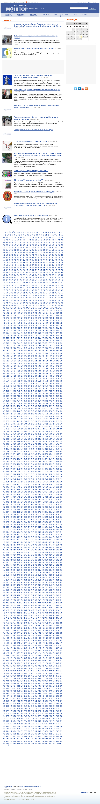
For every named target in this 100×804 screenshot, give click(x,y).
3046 (7, 508)
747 (41, 287)
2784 (43, 481)
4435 (50, 642)
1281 (18, 335)
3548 (39, 556)
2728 (25, 476)
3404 (11, 542)
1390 (43, 345)
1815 (43, 387)
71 (48, 234)
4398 (39, 639)
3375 (29, 539)
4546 (22, 653)
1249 (25, 332)
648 (59, 279)
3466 (50, 547)
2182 (18, 423)
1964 (29, 401)
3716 (32, 572)
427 (27, 262)
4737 (36, 672)
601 (44, 275)
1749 (50, 380)
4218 (4, 622)
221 (39, 246)
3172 (32, 519)
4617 (32, 660)
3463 (39, 547)
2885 (39, 491)
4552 (43, 653)
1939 (61, 398)
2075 (61, 411)
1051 (46, 312)
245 (47, 247)
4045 (54, 604)
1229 (14, 330)
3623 (4, 564)
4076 (43, 607)
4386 (57, 637)
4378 (29, 637)
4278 (36, 627)
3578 (25, 559)
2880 (22, 491)
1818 (54, 387)
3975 (46, 597)
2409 (39, 445)
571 (18, 274)
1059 (14, 314)
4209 (32, 620)
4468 (46, 645)
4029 (57, 602)
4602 (39, 659)
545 (4, 272)
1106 (61, 317)
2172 (43, 421)
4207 (25, 620)
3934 (22, 594)
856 (53, 295)
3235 (14, 526)
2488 (18, 453)
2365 (4, 441)
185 (56, 242)
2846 (22, 488)
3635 (46, 564)
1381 (11, 345)
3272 (25, 529)
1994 (14, 405)
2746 (29, 478)
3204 (25, 522)
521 (56, 269)
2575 (25, 461)
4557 (61, 653)
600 (41, 275)
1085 (46, 315)
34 (25, 232)
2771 (57, 479)
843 (15, 295)
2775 (11, 481)
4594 (11, 659)
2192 (54, 423)
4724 (50, 670)
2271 (32, 431)
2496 (46, 453)
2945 (11, 498)
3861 (4, 587)
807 (33, 292)
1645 (43, 370)
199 (36, 244)
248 (56, 247)
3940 (43, 594)
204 (50, 244)
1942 (11, 400)
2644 (29, 468)
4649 (25, 663)
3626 (14, 564)
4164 (54, 615)
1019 (54, 309)
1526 (43, 358)
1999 (32, 405)
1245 (11, 332)
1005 (4, 309)
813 (50, 292)
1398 (11, 347)
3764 (22, 577)
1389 (39, 345)
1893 (18, 395)
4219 (7, 622)
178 (36, 242)
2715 (39, 474)
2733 (43, 476)
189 (7, 244)
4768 (25, 675)
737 (12, 287)
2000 (36, 405)
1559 (39, 362)
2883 (32, 491)
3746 (18, 576)
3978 (57, 597)
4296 (39, 629)
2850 (36, 488)
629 (4, 279)
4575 (4, 657)
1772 (11, 383)
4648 (22, 663)
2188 (39, 423)
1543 (43, 360)
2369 (18, 441)
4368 (54, 635)
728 (47, 285)
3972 (36, 597)
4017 (14, 602)
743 (30, 287)
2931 (22, 496)
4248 (50, 624)
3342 (32, 536)
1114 (29, 319)
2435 (11, 448)
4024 (39, 602)
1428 (57, 348)
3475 (22, 549)
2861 (14, 489)
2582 (50, 461)
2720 (57, 474)
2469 (11, 451)
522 (59, 269)
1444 (54, 350)
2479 (46, 451)
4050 (11, 605)
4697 (14, 668)
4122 (25, 612)
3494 (29, 551)
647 (56, 279)
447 (24, 264)
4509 (11, 650)
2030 (22, 408)
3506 (11, 552)
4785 (25, 677)
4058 (39, 605)
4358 (18, 635)
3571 (61, 557)
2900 (32, 493)
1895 (25, 395)
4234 (61, 622)
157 (36, 241)
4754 (36, 673)
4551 (39, 653)
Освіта (55, 14)
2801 (43, 483)
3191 (39, 521)
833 (47, 294)
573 (24, 274)
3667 (39, 567)
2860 (11, 489)
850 (36, 295)
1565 (61, 362)
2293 (50, 433)
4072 (29, 607)
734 (4, 287)
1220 (43, 329)
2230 (7, 428)
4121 (22, 612)
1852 (54, 390)
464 (12, 266)
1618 (7, 368)
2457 (29, 450)
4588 (50, 657)
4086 (18, 609)
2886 (43, 491)
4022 (32, 602)
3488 (7, 551)
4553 (46, 653)
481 (62, 266)
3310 (39, 532)
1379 (4, 345)
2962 (11, 499)
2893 (7, 493)
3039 (43, 506)
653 (12, 280)
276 (15, 251)
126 (7, 239)
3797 (18, 581)
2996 (11, 503)
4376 (22, 637)
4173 (25, 617)
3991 (43, 599)
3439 (14, 546)
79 (5, 236)
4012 (57, 600)
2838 (54, 486)
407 (30, 261)
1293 (61, 335)
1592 (36, 365)
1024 (11, 310)
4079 (54, 607)
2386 (18, 443)
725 (39, 285)
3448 (46, 546)
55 (12, 234)
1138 (54, 320)
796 (62, 290)
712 (62, 284)
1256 (50, 332)
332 (56, 254)
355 (62, 256)
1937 (54, 398)
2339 (32, 438)
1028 (25, 310)
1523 (32, 358)
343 (27, 256)
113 (30, 237)
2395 (50, 443)
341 (21, 256)
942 (59, 302)
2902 (39, 493)
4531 (29, 652)
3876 (57, 587)
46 (52, 232)
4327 (29, 632)
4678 (7, 667)
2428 (46, 446)
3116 (14, 514)
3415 (50, 542)
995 (30, 307)
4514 (29, 650)
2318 (18, 436)
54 (10, 234)
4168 (7, 617)
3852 (32, 585)
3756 (54, 576)
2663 (36, 469)
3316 (61, 532)
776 (4, 290)
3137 (29, 516)
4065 (4, 607)
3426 (29, 544)
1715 (50, 377)
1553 (18, 362)
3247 (57, 526)
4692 (57, 667)
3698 (29, 571)
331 (53, 254)
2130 (14, 418)
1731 (46, 378)
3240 (32, 526)
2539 (18, 458)
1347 (11, 342)
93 (37, 236)
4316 (50, 630)
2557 (22, 460)
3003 (36, 503)
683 (39, 282)
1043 (18, 312)
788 (39, 290)
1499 (7, 357)
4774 (46, 675)
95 (41, 236)
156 (33, 241)
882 (7, 299)
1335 (29, 340)
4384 (50, 637)
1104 (54, 317)
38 (34, 232)
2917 (32, 494)
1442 (46, 350)
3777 (7, 579)
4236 (7, 624)
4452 (50, 644)
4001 (18, 600)
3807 (54, 581)
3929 (4, 594)
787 (36, 290)
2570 (7, 461)
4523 (61, 650)
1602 (11, 367)
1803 (61, 385)
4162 (46, 615)
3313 (50, 532)
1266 (25, 333)
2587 (7, 463)
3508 (18, 552)
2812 (22, 484)
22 (59, 231)
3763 (18, 577)
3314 (54, 532)
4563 (22, 655)
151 (18, 241)
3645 (22, 566)
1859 (18, 392)
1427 (54, 348)
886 (18, 299)
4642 (61, 662)
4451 (46, 644)
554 (30, 272)
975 (33, 305)
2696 (32, 473)
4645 (11, 663)
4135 (11, 614)
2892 (4, 493)
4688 (43, 667)
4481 (32, 647)
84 (16, 236)
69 (43, 234)
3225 (39, 524)
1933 (39, 398)
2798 (32, 483)
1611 (43, 367)
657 (24, 280)
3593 (18, 561)
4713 (11, 670)
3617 (43, 562)
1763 (39, 382)
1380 (7, 345)
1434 (18, 350)
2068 (36, 411)
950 (21, 304)
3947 (7, 595)
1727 (32, 378)
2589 (14, 463)
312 (59, 252)
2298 (7, 435)
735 (7, 287)
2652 (57, 468)
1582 (61, 363)
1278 (7, 335)
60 (23, 234)
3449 (50, 546)
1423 (39, 348)
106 (10, 237)
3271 (22, 529)
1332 (18, 340)
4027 (50, 602)
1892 (14, 395)
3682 (32, 569)
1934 (43, 398)
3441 (22, 546)
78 (3, 236)
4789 (39, 677)
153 (24, 241)
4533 (36, 652)
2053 (43, 410)
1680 (46, 373)
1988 (54, 403)
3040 (46, 506)
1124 (4, 320)
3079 (4, 511)
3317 (4, 534)
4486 (50, 647)
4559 (7, 655)
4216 (57, 620)
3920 (32, 592)
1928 (22, 398)
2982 (22, 501)
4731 (14, 672)
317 (12, 254)
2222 (39, 426)
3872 (43, 587)
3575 (14, 559)
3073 (43, 509)
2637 (4, 468)
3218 (14, 524)
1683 (57, 373)
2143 (61, 418)
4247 (46, 624)
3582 (39, 559)
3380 (46, 539)
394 (53, 259)
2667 (50, 469)
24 (3, 232)
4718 (29, 670)
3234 (11, 526)
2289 (36, 433)
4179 (46, 617)
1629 (46, 368)
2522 (18, 456)
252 (7, 249)
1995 (18, 405)
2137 (39, 418)
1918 (46, 397)
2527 (36, 456)
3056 (43, 508)
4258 (25, 625)
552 (24, 272)
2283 (14, 433)
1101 (43, 317)
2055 (50, 410)
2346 (57, 438)
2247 (7, 430)
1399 (14, 347)
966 (7, 305)
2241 (46, 428)
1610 (39, 367)
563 (56, 272)
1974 (4, 403)
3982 (11, 599)
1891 (11, 395)
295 (10, 252)
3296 (50, 531)
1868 (50, 392)
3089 (39, 511)
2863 (22, 489)
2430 (54, 446)
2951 (32, 498)
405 (24, 261)
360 (15, 257)
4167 (4, 617)
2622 (11, 466)
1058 (11, 314)
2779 (25, 481)
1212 (14, 329)
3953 (29, 595)
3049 (18, 508)
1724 (22, 378)
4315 (46, 630)
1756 (14, 382)
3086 (29, 511)
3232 (4, 526)
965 (4, 305)
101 (56, 236)
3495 (32, 551)
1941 (7, 400)
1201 (36, 327)
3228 (50, 524)
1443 (50, 350)
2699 (43, 473)
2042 (4, 410)
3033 (22, 506)
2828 (18, 486)
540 (50, 271)
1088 (57, 315)
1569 (14, 363)
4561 (14, 655)
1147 (25, 322)
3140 (39, 516)
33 (23, 232)
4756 (43, 673)
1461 (54, 352)
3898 (14, 591)
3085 (25, 511)
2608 (22, 464)
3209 (43, 522)
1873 (7, 393)
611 (12, 277)
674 (12, 282)
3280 (54, 529)
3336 (11, 536)
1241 (57, 330)
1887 (57, 393)
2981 (18, 501)
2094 (7, 415)
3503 (61, 551)
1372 (39, 343)
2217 (22, 426)
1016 (43, 309)
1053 (54, 312)
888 (24, 299)
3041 (50, 506)
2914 (22, 494)
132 (24, 239)
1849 (43, 390)
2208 (50, 425)
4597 (22, 659)
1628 (43, 368)
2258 (46, 430)
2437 (18, 448)
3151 (18, 518)
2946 (14, 498)
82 (12, 236)
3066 (18, 509)
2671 (4, 471)
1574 (32, 363)
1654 (14, 372)
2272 (36, 431)
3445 (36, 546)
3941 (46, 594)
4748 (14, 673)
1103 (50, 317)
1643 (36, 370)
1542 (39, 360)
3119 (25, 514)
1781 (43, 383)
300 (24, 252)
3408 (25, 542)
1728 (36, 378)
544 (62, 271)
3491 (18, 551)
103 (62, 236)
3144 (54, 516)
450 (33, 264)
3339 (22, 536)
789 (41, 290)
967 (10, 305)
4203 (11, 620)
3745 (14, 576)
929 (21, 302)
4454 (57, 644)
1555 (25, 362)
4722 (43, 670)
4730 (11, 672)
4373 (11, 637)
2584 (57, 461)
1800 (50, 385)
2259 (50, 430)
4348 (43, 634)
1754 (7, 382)
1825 (18, 388)
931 (27, 302)
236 (21, 247)
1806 (11, 387)
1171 (50, 324)
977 (39, 305)
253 (10, 249)
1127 (14, 320)
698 (21, 284)
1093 (14, 317)
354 (59, 256)
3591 (11, 561)
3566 (43, 557)
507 (15, 269)
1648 (54, 370)
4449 (39, 644)
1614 (54, 367)
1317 (25, 339)
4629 (14, 662)
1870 (57, 392)
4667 (29, 665)
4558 (4, 655)
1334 (25, 340)
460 (62, 264)
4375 (18, 637)
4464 (32, 645)
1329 (7, 340)
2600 (54, 463)
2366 (7, 441)
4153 (14, 615)
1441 (43, 350)
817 (62, 292)
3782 (25, 579)
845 (21, 295)
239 (30, 247)
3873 (46, 587)
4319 (61, 630)
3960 (54, 595)
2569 (4, 461)
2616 (50, 464)
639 (33, 279)
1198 (25, 327)
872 (39, 297)
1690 (22, 375)
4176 (36, 617)
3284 (7, 531)
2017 (36, 406)
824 (21, 294)
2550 (57, 458)
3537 (61, 554)
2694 (25, 473)
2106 (50, 415)
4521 (54, 650)
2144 (4, 420)
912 (33, 300)
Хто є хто (84, 14)
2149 (22, 420)
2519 (7, 456)
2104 (43, 415)
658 (27, 280)
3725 (4, 574)
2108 (57, 415)
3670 (50, 567)
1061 (22, 314)
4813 (4, 680)
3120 (29, 514)
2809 (11, 484)
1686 (7, 375)
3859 (57, 585)
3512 (32, 552)
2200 (22, 425)
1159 (7, 324)
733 (62, 285)
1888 (61, 393)
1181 (25, 325)
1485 (18, 355)
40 (39, 232)
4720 (36, 670)
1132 (32, 320)
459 (59, 264)
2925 (61, 494)
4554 (50, 653)
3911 (61, 591)
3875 (54, 587)
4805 (36, 678)
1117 (39, 319)
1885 (50, 393)
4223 (22, 622)
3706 (57, 571)
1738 (11, 380)
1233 (29, 330)
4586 (43, 657)
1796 (36, 385)
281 (30, 251)
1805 (7, 387)
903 (7, 300)
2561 (36, 460)
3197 (61, 521)
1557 (32, 362)
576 (33, 274)
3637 (54, 564)
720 (24, 285)
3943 (54, 594)
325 (36, 254)
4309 (25, 630)
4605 (50, 659)
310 (53, 252)
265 (44, 249)
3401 (61, 541)
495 (41, 267)
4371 (4, 637)
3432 (50, 544)
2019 (43, 406)
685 (44, 282)
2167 (25, 421)
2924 (57, 494)
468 (24, 266)
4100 (7, 610)
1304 (39, 337)
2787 (54, 481)
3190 (36, 521)
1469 (22, 353)
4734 (25, 672)
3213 (57, 522)
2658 (18, 469)
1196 (18, 327)
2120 (39, 416)
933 (33, 302)
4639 (50, 662)
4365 (43, 635)
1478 (54, 353)
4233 (57, 622)
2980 (14, 501)
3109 (50, 513)
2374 (36, 441)
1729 (39, 378)
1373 (43, 343)
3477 (29, 549)
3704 (50, 571)
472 (36, 266)
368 (39, 257)
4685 (32, 667)
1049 (39, 312)
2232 (14, 428)
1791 (18, 385)
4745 (4, 673)
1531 (61, 358)
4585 (39, 657)
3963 (4, 597)
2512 (43, 454)
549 (15, 272)
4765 (14, 675)
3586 (54, 559)
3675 (7, 569)
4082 (4, 609)
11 (35, 231)
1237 (43, 330)
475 (44, 266)
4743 (57, 672)
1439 (36, 350)
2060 (7, 411)
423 (15, 262)
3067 (22, 509)
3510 (25, 552)
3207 (36, 522)
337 (10, 256)
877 (53, 297)
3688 (54, 569)
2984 (29, 501)
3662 (22, 567)
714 (7, 285)
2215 (14, 426)
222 (41, 246)
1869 (54, 392)
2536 (7, 458)
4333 (50, 632)
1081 (32, 315)
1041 (11, 312)
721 (27, 285)
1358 (50, 342)
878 (56, 297)
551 (21, 272)
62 (28, 234)
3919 (29, 592)
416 (56, 261)
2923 (54, 494)
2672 (7, 471)
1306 (46, 337)
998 (39, 307)
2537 (11, 458)
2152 (32, 420)
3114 (7, 514)
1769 (61, 382)
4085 (14, 609)
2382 (4, 443)
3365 (54, 537)
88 (25, 236)
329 (47, 254)
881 (4, 299)
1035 (50, 310)
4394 (25, 639)
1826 (22, 388)
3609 (14, 562)
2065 (25, 411)
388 (36, 259)
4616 (29, 660)
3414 (46, 542)
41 (41, 232)
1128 (18, 320)
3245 (50, 526)
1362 (4, 343)
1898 (36, 395)
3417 (57, 542)
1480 (61, 353)
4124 (32, 612)
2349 (7, 440)
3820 (39, 582)
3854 (39, 585)
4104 (22, 610)
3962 (61, 595)
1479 (57, 353)
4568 (39, 655)
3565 (39, 557)
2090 (54, 413)
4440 (7, 644)
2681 (39, 471)
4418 (50, 640)
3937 (32, 594)
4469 (50, 645)
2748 (36, 478)
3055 (39, 508)
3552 (54, 556)
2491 (29, 453)
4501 (43, 649)
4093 (43, 609)
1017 (46, 309)
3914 (11, 592)
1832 (43, 388)
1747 (43, 380)
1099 (36, 317)
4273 (18, 627)
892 (36, 299)
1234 (32, 330)
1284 (29, 335)
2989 (46, 501)
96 (43, 236)
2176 (57, 421)
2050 (32, 410)
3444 (32, 546)
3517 (50, 552)
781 (18, 290)
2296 (61, 433)
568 (10, 274)
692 (4, 284)
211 (10, 246)
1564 (57, 362)
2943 (4, 498)
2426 (39, 446)
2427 (43, 446)
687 (50, 282)
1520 (22, 358)
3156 (36, 518)
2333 (11, 438)
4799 (14, 678)
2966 (25, 499)
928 (18, 302)
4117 (7, 612)
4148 (57, 614)
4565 (29, 655)
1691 (25, 375)
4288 (11, 629)
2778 (22, 481)
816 (59, 292)
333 (59, 254)
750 (50, 287)
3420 (7, 544)
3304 (18, 532)
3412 (39, 542)
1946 (25, 400)
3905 (39, 591)
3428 (36, 544)
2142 (57, 418)
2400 (7, 445)
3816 (25, 582)
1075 (11, 315)
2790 (4, 483)
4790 (43, 677)
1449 (11, 352)
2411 (46, 445)
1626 (36, 368)
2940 (54, 496)
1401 (22, 347)
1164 (25, 324)
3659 (11, 567)
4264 (46, 625)
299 (21, 252)
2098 (22, 415)
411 (41, 261)
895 (44, 299)
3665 (32, 567)
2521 (14, 456)
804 (24, 292)
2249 (14, 430)
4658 (57, 663)
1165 (29, 324)
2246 (4, 430)
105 (7, 237)
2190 (46, 423)
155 (30, 241)
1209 (4, 329)
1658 (29, 372)
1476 (46, 353)
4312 (36, 630)
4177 (39, 617)
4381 (39, 637)
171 (15, 242)
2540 (22, 458)
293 (4, 252)
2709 (18, 474)
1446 (61, 350)
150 (15, 241)
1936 (50, 398)
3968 (22, 597)
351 (50, 256)
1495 (54, 355)
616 (27, 277)
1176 (7, 325)
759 (15, 289)
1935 (46, 398)
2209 (54, 425)
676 (18, 282)
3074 (46, 509)
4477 (18, 647)
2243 (54, 428)
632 (12, 279)
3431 (46, 544)
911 (30, 300)
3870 (36, 587)
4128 (46, 612)
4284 (57, 627)
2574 (22, 461)
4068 (14, 607)
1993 (11, 405)
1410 (54, 347)
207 (59, 244)
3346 (46, 536)
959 (47, 304)
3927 (57, 592)
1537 (22, 360)
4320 (4, 632)
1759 (25, 382)
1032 (39, 310)
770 (47, 289)
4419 (54, 640)
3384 (61, 539)
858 (59, 295)
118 (44, 237)
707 (47, 284)
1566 (4, 363)
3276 (39, 529)
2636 (61, 466)
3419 (4, 544)
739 (18, 287)
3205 (29, 522)
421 (10, 262)
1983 (36, 403)
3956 (39, 595)
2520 (11, 456)
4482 (36, 647)
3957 (43, 595)
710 (56, 284)
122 (56, 237)
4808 (46, 678)
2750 (43, 478)
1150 (36, 322)
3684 (39, 569)
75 (57, 234)
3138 (32, 516)
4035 (18, 604)
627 (59, 277)
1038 (61, 310)
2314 (4, 436)
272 (4, 251)
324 (33, 254)
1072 (61, 314)
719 (21, 285)
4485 (46, 647)
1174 (61, 324)
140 (47, 239)
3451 (57, 546)
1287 (39, 335)
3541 (14, 556)
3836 (36, 584)
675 (15, 282)
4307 (18, 630)
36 (30, 232)
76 (59, 234)
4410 (22, 640)
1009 (18, 309)
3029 (7, 506)
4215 (54, 620)
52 (5, 234)
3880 (11, 589)
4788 (36, 677)
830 (39, 294)
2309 (46, 435)
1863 (32, 392)
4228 (39, 622)
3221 (25, 524)
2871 (50, 489)
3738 (50, 574)
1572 (25, 363)
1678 (39, 373)
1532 (4, 360)
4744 (61, 672)
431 (39, 262)
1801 (54, 385)
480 (59, 266)
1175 (4, 325)
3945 (61, 594)
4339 (11, 634)
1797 (39, 385)
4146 (50, 614)
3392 (29, 541)
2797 (29, 483)
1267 (29, 333)
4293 (29, 629)
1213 (18, 329)
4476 (14, 647)
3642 (11, 566)
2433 (4, 448)
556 (36, 272)
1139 (57, 320)
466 (18, 266)
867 (24, 297)
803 (21, 292)
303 (33, 252)
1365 (14, 343)
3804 (43, 581)
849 (33, 295)
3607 (7, 562)
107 (12, 237)
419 (4, 262)
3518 (54, 552)
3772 (50, 577)
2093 (4, 415)
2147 (14, 420)
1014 (36, 309)
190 (10, 244)
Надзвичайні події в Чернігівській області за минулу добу (34, 192)
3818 (32, 582)
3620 (54, 562)
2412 (50, 445)
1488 (29, 355)
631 (10, 279)
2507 (25, 454)
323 (30, 254)
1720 (7, 378)
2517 (61, 454)
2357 (36, 440)
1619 (11, 368)
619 (36, 277)
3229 (54, 524)
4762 (4, 675)
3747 (22, 576)
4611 (11, 660)
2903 (43, 493)
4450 (43, 644)
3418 (61, 542)
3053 (32, 508)
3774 (57, 577)
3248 (61, 526)
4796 (4, 678)
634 (18, 279)
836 (56, 294)
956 (39, 304)
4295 (36, 629)
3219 (18, 524)
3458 (22, 547)
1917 (43, 397)
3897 (11, 591)
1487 (25, 355)
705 (41, 284)
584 (56, 274)
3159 (46, 518)
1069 (50, 314)
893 (39, 299)
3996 (61, 599)
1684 (61, 373)
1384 (22, 345)
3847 (14, 585)
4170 (14, 617)
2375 (39, 441)
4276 (29, 627)
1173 (57, 324)
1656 (22, 372)
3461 (32, 547)
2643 (25, 468)
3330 (50, 534)
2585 (61, 461)
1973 (61, 401)
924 (7, 302)
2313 (61, 435)
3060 (57, 508)
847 (27, 295)
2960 (4, 499)
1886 (54, 393)
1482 (7, 355)
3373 (22, 539)
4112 (50, 610)
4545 (18, 653)
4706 (46, 668)
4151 (7, 615)
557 (39, 272)
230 (4, 247)
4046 (57, 604)
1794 (29, 385)
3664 (29, 567)
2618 (57, 464)
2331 (4, 438)
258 (24, 249)
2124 (54, 416)
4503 (50, 649)
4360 (25, 635)
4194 (39, 619)
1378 (61, 343)
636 (24, 279)
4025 (43, 602)
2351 (14, 440)
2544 (36, 458)
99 (50, 236)
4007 (39, 600)
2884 (36, 491)
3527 (25, 554)
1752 (61, 380)
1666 (57, 372)
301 (27, 252)
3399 (54, 541)
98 (48, 236)
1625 (32, 368)
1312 (7, 339)
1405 (36, 347)
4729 (7, 672)
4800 (18, 678)
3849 (22, 585)
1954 (54, 400)
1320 (36, 339)
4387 (61, 637)
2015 (29, 406)
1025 (14, 310)
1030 (32, 310)
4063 (57, 605)
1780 (39, 383)
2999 (22, 503)
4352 (57, 634)
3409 (29, 542)
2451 (7, 450)
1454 (29, 352)
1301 (29, 337)
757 (10, 289)
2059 (4, 411)
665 (47, 280)
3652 (46, 566)
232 (10, 247)
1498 (4, 357)
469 (27, 266)
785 (30, 290)
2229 (4, 428)
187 (62, 242)
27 (10, 232)
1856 (7, 392)
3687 (50, 569)
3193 (46, 521)
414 (50, 261)
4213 (46, 620)
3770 (43, 577)
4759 (54, 673)
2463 (50, 450)
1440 (39, 350)
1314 (14, 339)
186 (59, 242)
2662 (32, 469)
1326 (57, 339)
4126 (39, 612)
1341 (50, 340)
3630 (29, 564)
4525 (7, 652)
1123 (61, 319)
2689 (7, 473)
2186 (32, 423)
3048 (14, 508)
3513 (36, 552)
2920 (43, 494)
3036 (32, 506)
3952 (25, 595)
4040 (36, 604)
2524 (25, 456)
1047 (32, 312)
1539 (29, 360)
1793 (25, 385)
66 (37, 234)
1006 (7, 309)
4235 (4, 624)
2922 (50, 494)
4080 (57, 607)
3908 (50, 591)
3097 (7, 513)
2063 (18, 411)
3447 (43, 546)
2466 (61, 450)
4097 (57, 609)
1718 (61, 377)
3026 (57, 504)
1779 (36, 383)
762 (24, 289)
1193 (7, 327)
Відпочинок (65, 14)
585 (59, 274)
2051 (36, 410)
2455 (22, 450)
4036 (22, 604)
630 (7, 279)
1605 (22, 367)
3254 (22, 528)
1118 (43, 319)
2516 (57, 454)
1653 (11, 372)
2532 (54, 456)
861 (7, 297)
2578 (36, 461)
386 (30, 259)
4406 (7, 640)
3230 (57, 524)
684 (41, 282)
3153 (25, 518)
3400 (57, 541)
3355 (18, 537)
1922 (61, 397)
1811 (29, 387)
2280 (4, 433)
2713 (32, 474)
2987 (39, 501)
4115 (61, 610)
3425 (25, 544)
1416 (14, 348)
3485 (57, 549)
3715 (29, 572)
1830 (36, 388)
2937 (43, 496)
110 (21, 237)
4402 (54, 639)
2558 (25, 460)
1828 (29, 388)
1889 (4, 395)
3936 (29, 594)
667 (53, 280)
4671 (43, 665)
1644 (39, 370)
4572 (54, 655)
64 (32, 234)
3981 (7, 599)
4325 (22, 632)
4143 (39, 614)
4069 (18, 607)
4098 (61, 609)
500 (56, 267)
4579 (18, 657)
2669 (57, 469)
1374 (46, 343)
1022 (4, 310)
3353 (11, 537)
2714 (36, 474)
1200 (32, 327)
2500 (61, 453)
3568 (50, 557)
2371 (25, 441)
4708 (54, 668)
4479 (25, 647)
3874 (50, 587)
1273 (50, 333)
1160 (11, 324)
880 (62, 297)
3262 (50, 528)
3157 (39, 518)
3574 (11, 559)
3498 (43, 551)
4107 (32, 610)
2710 (22, 474)
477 (50, 266)
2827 (14, 486)
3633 (39, 564)
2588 (11, 463)
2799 (36, 483)
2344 (50, 438)
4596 (18, 659)
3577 (22, 559)
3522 (7, 554)
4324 (18, 632)
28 (12, 232)
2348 (4, 440)
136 (36, 239)
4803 (29, 678)
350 (47, 256)
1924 (7, 398)
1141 (4, 322)
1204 (46, 327)
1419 (25, 348)
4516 (36, 650)
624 (50, 277)
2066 (29, 411)
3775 (61, 577)
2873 (57, 489)
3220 (22, 524)
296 (12, 252)
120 (50, 237)
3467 (54, 547)
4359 (22, 635)
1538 (25, 360)
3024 (50, 504)
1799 (46, 385)
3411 (36, 542)
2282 (11, 433)
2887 (46, 491)
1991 (4, 405)
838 (62, 294)
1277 (4, 335)
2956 (50, 498)
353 (56, 256)
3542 (18, 556)
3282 (61, 529)
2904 (46, 493)
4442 (14, 644)
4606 (54, 659)
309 (50, 252)
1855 (4, 392)
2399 (4, 445)
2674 (14, 471)
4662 (11, 665)
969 (15, 305)
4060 (46, 605)
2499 (57, 453)
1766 (50, 382)
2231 (11, 428)
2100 (29, 415)
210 (7, 246)
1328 (4, 340)
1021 (61, 309)
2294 (54, 433)
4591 (61, 657)
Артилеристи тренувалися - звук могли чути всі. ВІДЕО (33, 130)
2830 (25, 486)
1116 (36, 319)
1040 (7, 312)
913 (36, 300)
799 (10, 292)
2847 (25, 488)
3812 (11, 582)
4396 (32, 639)
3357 (25, 537)
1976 (11, 403)
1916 (39, 397)
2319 (22, 436)
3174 (39, 519)
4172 (22, 617)
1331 (14, 340)
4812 (61, 678)
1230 (18, 330)
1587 (18, 365)
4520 (50, 650)
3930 (7, 594)
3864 (14, 587)
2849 (32, 488)
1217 (32, 329)
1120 (50, 319)
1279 (11, 335)
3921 (36, 592)
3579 (29, 559)
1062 (25, 314)
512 (30, 269)
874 (44, 297)
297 (15, 252)
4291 (22, 629)
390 (41, 259)
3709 (7, 572)
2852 (43, 488)
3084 (22, 511)
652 (10, 280)
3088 (36, 511)
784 (27, 290)
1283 (25, 335)
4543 (11, 653)
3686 (46, 569)
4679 (11, 667)
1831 (39, 388)
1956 (61, 400)
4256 (18, 625)
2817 (39, 484)
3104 (32, 513)
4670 (39, 665)
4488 (57, 647)
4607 (57, 659)
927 (15, 302)
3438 (11, 546)
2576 (29, 461)
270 (59, 249)
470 (30, 266)
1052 (50, 312)
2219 (29, 426)
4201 (4, 620)
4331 (43, 632)
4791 (46, 677)
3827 (4, 584)
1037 (57, 310)
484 (10, 267)
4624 (57, 660)
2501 (4, 454)
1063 (29, 314)
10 (32, 231)
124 (62, 237)
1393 (54, 345)
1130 (25, 320)
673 (10, 282)
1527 (46, 358)
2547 (46, 458)
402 (15, 261)
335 (4, 256)
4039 (32, 604)
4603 (43, 659)
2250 (18, 430)
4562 (18, 655)
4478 (22, 647)
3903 (32, 591)
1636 (11, 370)
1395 (61, 345)
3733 (32, 574)
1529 (54, 358)
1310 (61, 337)
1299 (22, 337)
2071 (46, 411)
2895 (14, 493)
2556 (18, 460)
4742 (54, 672)
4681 (18, 667)
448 (27, 264)
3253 (18, 528)
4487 (54, 647)
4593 (7, 659)
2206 (43, 425)
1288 (43, 335)
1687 (11, 375)
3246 (54, 526)
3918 (25, 592)
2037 (46, 408)
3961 (57, 595)
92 (34, 236)
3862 (7, 587)
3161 (54, 518)
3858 (54, 585)
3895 (4, 591)
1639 (22, 370)
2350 (11, 440)
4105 (25, 610)
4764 (11, 675)
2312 (57, 435)
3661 (18, 567)
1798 (43, 385)
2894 (11, 493)
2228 (61, 426)
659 (30, 280)
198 (33, 244)
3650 (39, 566)
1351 (25, 342)
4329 (36, 632)
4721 (39, 670)
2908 (61, 493)
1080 (29, 315)
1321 (39, 339)
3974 (43, 597)
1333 (22, 340)
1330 (11, 340)
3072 (39, 509)
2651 (54, 468)
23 (61, 231)
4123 (29, 612)
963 (59, 304)
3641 (7, 566)
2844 (14, 488)
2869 (43, 489)
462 (7, 266)
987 (7, 307)
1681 (50, 373)
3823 (50, 582)
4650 (29, 663)
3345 (43, 536)
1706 (18, 377)
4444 (22, 644)
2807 (4, 484)
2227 (57, 426)
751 (53, 287)
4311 (32, 630)
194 (21, 244)
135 (33, 239)
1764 (43, 382)
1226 (4, 330)
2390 (32, 443)
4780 (7, 677)
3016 (22, 504)
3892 (54, 589)
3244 (46, 526)
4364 (39, 635)
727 (44, 285)
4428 (25, 642)
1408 (46, 347)
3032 (18, 506)
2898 (25, 493)
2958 (57, 498)
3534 (50, 554)
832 (44, 294)
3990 (39, 599)
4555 (54, 653)
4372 (7, 637)
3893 (57, 589)
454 (44, 264)
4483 (39, 647)
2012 (18, 406)
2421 (22, 446)
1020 (57, 309)
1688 (14, 375)
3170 (25, 519)
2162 (7, 421)
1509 (43, 357)
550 (18, 272)
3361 (39, 537)
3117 (18, 514)
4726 (57, 670)
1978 (18, 403)
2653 (61, 468)
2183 (22, 423)
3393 (32, 541)
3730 (22, 574)
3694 (14, 571)
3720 (46, 572)
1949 (36, 400)
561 (50, 272)
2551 (61, 458)
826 (27, 294)
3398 (50, 541)
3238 (25, 526)
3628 (22, 564)
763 (27, 289)
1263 (14, 333)
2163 (11, 421)
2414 (57, 445)
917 (47, 300)
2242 (50, 428)
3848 (18, 585)
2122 (46, 416)
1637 (14, 370)
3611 (22, 562)
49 (59, 232)
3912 (4, 592)
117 (41, 237)
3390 (22, 541)
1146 (22, 322)
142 (53, 239)
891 (33, 299)
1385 (25, 345)
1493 (46, 355)
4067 (11, 607)
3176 (46, 519)
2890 (57, 491)
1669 (7, 373)
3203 (22, 522)
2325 (43, 436)
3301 (7, 532)
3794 (7, 581)
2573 (18, 461)
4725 (54, 670)
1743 (29, 380)
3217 (11, 524)
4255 (14, 625)
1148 (29, 322)
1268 (32, 333)
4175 (32, 617)
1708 (25, 377)
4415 (39, 640)
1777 (29, 383)
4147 (54, 614)
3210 (46, 522)
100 (53, 236)
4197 (50, 619)
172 (18, 242)
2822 (57, 484)
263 (39, 249)
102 (59, 236)
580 (44, 274)
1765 (46, 382)
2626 (25, 466)
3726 (7, 574)
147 (7, 241)
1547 (57, 360)
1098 (32, 317)
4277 (32, 627)
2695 (29, 473)
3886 (32, 589)
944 (4, 304)
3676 (11, 569)
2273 (39, 431)
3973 (39, 597)
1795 (32, 385)
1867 (46, 392)
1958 (7, 401)
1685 (4, 375)
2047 (22, 410)
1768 (57, 382)
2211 (61, 425)
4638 (46, 662)
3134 (18, 516)
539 (47, 271)
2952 (36, 498)
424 (18, 262)
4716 (22, 670)
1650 (61, 370)
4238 (14, 624)
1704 (11, 377)
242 (39, 247)
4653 (39, 663)
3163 (61, 518)
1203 (43, 327)
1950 (39, 400)
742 (27, 287)
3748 (25, 576)
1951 (43, 400)
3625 (11, 564)
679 (27, 282)
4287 (7, 629)
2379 (54, 441)
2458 (32, 450)
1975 (7, 403)
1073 (4, 315)
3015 (18, 504)
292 (62, 251)
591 (15, 275)
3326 (36, 534)
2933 (29, 496)
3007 (50, 503)
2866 (32, 489)
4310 (29, 630)
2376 (43, 441)
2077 (7, 413)
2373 (32, 441)
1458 (43, 352)
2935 (36, 496)
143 (56, 239)
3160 (50, 518)
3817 (29, 582)
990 (15, 307)
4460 (18, 645)
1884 (46, 393)
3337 (14, 536)
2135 (32, 418)
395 (56, 259)
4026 (46, 602)
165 (59, 241)
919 (53, 300)
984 (59, 305)
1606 (25, 367)
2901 (36, 493)
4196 (46, 619)
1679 (43, 373)
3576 (18, 559)
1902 (50, 395)
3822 (46, 582)
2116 (25, 416)
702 (33, 284)
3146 (61, 516)
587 (4, 275)
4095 (50, 609)
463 (10, 266)
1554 (22, 362)
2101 (32, 415)
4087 (22, 609)
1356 (43, 342)
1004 (58, 307)
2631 (43, 466)
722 (30, 285)
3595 (25, 561)
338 (12, 256)
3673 (61, 567)
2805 (57, 483)
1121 (54, 319)
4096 (54, 609)
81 (10, 236)
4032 (7, 604)
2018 (39, 406)
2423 (29, 446)
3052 (29, 508)
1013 (32, 309)
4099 (4, 610)
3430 (43, 544)
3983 (14, 599)
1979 (22, 403)
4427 (22, 642)
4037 (25, 604)
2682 (43, 471)
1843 (22, 390)
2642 (22, 468)
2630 (39, 466)
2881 (25, 491)
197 (30, 244)
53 (7, 234)
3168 (18, 519)
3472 (11, 549)
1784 (54, 383)
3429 (39, 544)
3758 (61, 576)
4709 (57, 668)
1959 (11, 401)
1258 (57, 332)
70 (46, 234)
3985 (22, 599)
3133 (14, 516)
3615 (36, 562)
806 (30, 292)
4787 (32, 677)
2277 (54, 431)
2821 (54, 484)
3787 (43, 579)
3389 (18, 541)
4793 (54, 677)
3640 (4, 566)
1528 (50, 358)
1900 (43, 395)
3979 (61, 597)
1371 (36, 343)
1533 (7, 360)
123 (59, 237)
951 (24, 304)
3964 (7, 597)
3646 (25, 566)
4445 (25, 644)
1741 (22, 380)
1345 (4, 342)
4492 (11, 649)
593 (21, 275)
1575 (36, 363)
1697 (46, 375)
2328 (54, 436)
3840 (50, 584)
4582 (29, 657)
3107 (43, 513)
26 (7, 232)
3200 (11, 522)
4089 (29, 609)
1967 (39, 401)
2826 (11, 486)
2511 (39, 454)
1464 (4, 353)
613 (18, 277)
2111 (7, 416)
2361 (50, 440)
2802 (46, 483)
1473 (36, 353)
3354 (14, 537)
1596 (50, 365)
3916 (18, 592)
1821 (4, 388)
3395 (39, 541)
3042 (54, 506)
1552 (14, 362)
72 (50, 234)
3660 (14, 567)
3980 (4, 599)
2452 (11, 450)
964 (62, 304)
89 (28, 236)
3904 (36, 591)
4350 (50, 634)
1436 (25, 350)
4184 (4, 619)
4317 (54, 630)
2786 (50, 481)
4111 (46, 610)
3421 (11, 544)
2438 (22, 448)
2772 (61, 479)
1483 (11, 355)
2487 (14, 453)
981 (50, 305)
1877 (22, 393)
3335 (7, 536)
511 (27, 269)
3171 (29, 519)
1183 (32, 325)
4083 (7, 609)
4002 (22, 600)
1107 (4, 319)
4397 (36, 639)
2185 (29, 423)
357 (7, 257)
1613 (50, 367)
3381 (50, 539)
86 (21, 236)
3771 (46, 577)
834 (50, 294)
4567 (36, 655)
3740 (57, 574)
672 (7, 282)
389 (39, 259)
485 (12, 267)
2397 (57, 443)
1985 (43, 403)
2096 (14, 415)
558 (41, 272)
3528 (29, 554)
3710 (11, 572)
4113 (54, 610)
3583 (43, 559)
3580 (32, 559)
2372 (29, 441)
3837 (39, 584)
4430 (32, 642)
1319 (32, 339)
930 (24, 302)
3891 (50, 589)
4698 (18, 668)
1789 (11, 385)
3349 (57, 536)
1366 (18, 343)
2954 (43, 498)
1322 (43, 339)
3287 (18, 531)
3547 (36, 556)
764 (30, 289)
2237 (32, 428)
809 (39, 292)
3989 (36, 599)
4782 (14, 677)
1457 (39, 352)
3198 (4, 522)
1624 (29, 368)
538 (44, 271)
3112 (61, 513)
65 (34, 234)
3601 (46, 561)
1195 (14, 327)
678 (24, 282)
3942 (50, 594)
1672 (18, 373)
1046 (29, 312)
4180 (50, 617)
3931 (11, 594)
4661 (7, 665)
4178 (43, 617)
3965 (11, 597)
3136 (25, 516)
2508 (29, 454)
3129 (61, 514)
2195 (4, 425)
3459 (25, 547)
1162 (18, 324)
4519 (46, 650)
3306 (25, 532)
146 (4, 241)
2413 (54, 445)
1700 (57, 375)
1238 (46, 330)
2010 (11, 406)
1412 (61, 347)
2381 (61, 441)
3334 (4, 536)
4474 (7, 647)
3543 (22, 556)
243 (41, 247)
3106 (39, 513)
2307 (39, 435)
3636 (50, 564)
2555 (14, 460)
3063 (7, 509)
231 (7, 247)
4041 (39, 604)
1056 (4, 314)
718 (18, 285)
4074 (36, 607)
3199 (7, 522)
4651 (32, 663)
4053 (22, 605)
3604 (57, 561)
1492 (43, 355)
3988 (32, 599)
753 (59, 287)
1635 (7, 370)
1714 (46, 377)
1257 (54, 332)
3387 (11, 541)
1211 (11, 329)
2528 (39, 456)
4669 (36, 665)
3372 (18, 539)
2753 (54, 478)
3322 (22, 534)
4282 (50, 627)
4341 (18, 634)
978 (41, 305)
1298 (18, 337)
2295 (57, 433)
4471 (57, 645)
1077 (18, 315)
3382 (54, 539)
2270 (29, 431)
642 (41, 279)
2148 (18, 420)
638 (30, 279)
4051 (14, 605)
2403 (18, 445)
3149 (11, 518)
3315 (57, 532)
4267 (57, 625)
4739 (43, 672)
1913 (29, 397)
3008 (54, 503)
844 (18, 295)
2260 (54, 430)
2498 (54, 453)
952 (27, 304)
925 (10, 302)
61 (25, 234)
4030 (61, 602)
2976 (61, 499)
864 (15, 297)
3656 (61, 566)
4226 (32, 622)
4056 (32, 605)
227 (56, 246)
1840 (11, 390)
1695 (39, 375)
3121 (32, 514)
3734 (36, 574)
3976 (50, 597)
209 (4, 246)
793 (53, 290)
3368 (4, 539)
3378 (39, 539)
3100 (18, 513)
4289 (14, 629)
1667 (61, 372)
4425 (14, 642)
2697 (36, 473)
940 (53, 302)
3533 (46, 554)
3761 (11, 577)
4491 (7, 649)
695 (12, 284)
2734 (46, 476)
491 (30, 267)
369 (41, 257)
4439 (4, 644)
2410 (43, 445)
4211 (39, 620)
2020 (46, 406)
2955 (46, 498)
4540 (61, 652)
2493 (36, 453)
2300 (14, 435)
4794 (57, 677)
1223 (54, 329)
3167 (14, 519)
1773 (14, 383)
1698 (50, 375)
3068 (25, 509)
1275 (57, 333)
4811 (57, 678)
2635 (57, 466)
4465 (36, 645)
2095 (11, 415)
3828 (7, 584)
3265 (61, 528)
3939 (39, 594)
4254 (11, 625)
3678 (18, 569)
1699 (54, 375)
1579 (50, 363)
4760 (57, 673)
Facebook (35, 2)
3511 (29, 552)
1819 (57, 387)
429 (33, 262)
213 (15, 246)
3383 (57, 539)
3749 (29, 576)
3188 (29, 521)
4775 (50, 675)
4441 (11, 644)
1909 (14, 397)
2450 (4, 450)
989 (12, 307)
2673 (11, 471)
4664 (18, 665)
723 (33, 285)
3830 (14, 584)
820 (10, 294)
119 (47, 237)
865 (18, 297)
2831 (29, 486)
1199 (29, 327)
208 (62, 244)
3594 (22, 561)
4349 (46, 634)
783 (24, 290)
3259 (39, 528)
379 (10, 259)
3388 (14, 541)
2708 (14, 474)
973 (27, 305)
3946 (4, 595)
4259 (29, 625)
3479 (36, 549)
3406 (18, 542)
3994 (54, 599)
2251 (22, 430)
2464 (54, 450)
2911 (11, 494)
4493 (14, 649)
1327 (61, 339)
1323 (46, 339)
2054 (46, 410)
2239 (39, 428)
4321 (7, 632)
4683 (25, 667)
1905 (61, 395)
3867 (25, 587)
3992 (46, 599)
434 (47, 262)
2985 (32, 501)
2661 (29, 469)
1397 (7, 347)
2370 (22, 441)
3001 (29, 503)
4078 (50, 607)
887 (21, 299)
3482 (46, 549)
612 (15, 277)
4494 (18, 649)
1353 (32, 342)
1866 (43, 392)
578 (39, 274)
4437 (57, 642)
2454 (18, 450)
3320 (14, 534)
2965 (22, 499)
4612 (14, 660)
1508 (39, 357)
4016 (11, 602)
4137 (18, 614)
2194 (61, 423)
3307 (29, 532)
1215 (25, 329)
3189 (32, 521)
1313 (11, 339)
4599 (29, 659)
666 (50, 280)
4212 (43, 620)
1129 (22, 320)
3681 (29, 569)
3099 (14, 513)
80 (7, 236)
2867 (36, 489)
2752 (50, 478)
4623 (54, 660)
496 (44, 267)
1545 (50, 360)
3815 (22, 582)
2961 (7, 499)
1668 (4, 373)
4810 (54, 678)
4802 (25, 678)
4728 (4, 672)
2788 (57, 481)
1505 (29, 357)
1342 (54, 340)
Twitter (31, 2)
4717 (25, 670)
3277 (43, 529)
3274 (32, 529)
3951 (22, 595)
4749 (18, 673)
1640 (25, 370)
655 (18, 280)
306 (41, 252)
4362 (32, 635)
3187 (25, 521)
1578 (46, 363)
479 (56, 266)
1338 (39, 340)
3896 (7, 591)
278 (21, 251)
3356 (22, 537)
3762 (14, 577)
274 (10, 251)
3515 (43, 552)
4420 (57, 640)
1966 (36, 401)
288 (50, 251)
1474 (39, 353)
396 (59, 259)
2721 (61, 474)
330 (50, 254)
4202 (7, 620)
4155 (22, 615)
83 (14, 236)
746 (39, 287)
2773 (4, 481)
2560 (32, 460)
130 (18, 239)
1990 (61, 403)
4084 (11, 609)
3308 (32, 532)
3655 (57, 566)
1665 (54, 372)
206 (56, 244)
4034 (14, 604)
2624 (18, 466)
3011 (4, 504)
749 (47, 287)
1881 (36, 393)
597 (33, 275)
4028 (54, 602)
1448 (7, 352)
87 (23, 236)
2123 (50, 416)
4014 (4, 602)
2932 (25, 496)
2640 (14, 468)
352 (53, 256)
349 (44, 256)
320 (21, 254)
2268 (22, 431)
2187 (36, 423)
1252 (36, 332)
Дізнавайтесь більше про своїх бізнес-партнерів (31, 215)
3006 (46, 503)
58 (19, 234)
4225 (29, 622)
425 (21, 262)
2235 (25, 428)
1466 (11, 353)
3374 (25, 539)
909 (24, 300)
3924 (46, 592)
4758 (50, 673)
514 (36, 269)
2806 (61, 483)
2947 (18, 498)
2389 (29, 443)
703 (36, 284)
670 (62, 280)
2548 (50, 458)
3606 (4, 562)
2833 (36, 486)
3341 (29, 536)
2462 (46, 450)
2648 (43, 468)
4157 (29, 615)
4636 (39, 662)
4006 (36, 600)
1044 (22, 312)
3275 (36, 529)
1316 (22, 339)
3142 (46, 516)
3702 (43, 571)
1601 (7, 367)
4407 (11, 640)
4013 (61, 600)
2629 (36, 466)
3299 (61, 531)
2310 (50, 435)
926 (12, 302)
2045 (14, 410)
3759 (4, 577)
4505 (57, 649)
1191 (61, 325)
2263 (4, 431)
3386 (7, 541)
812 (47, 292)
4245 (39, 624)
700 (27, 284)
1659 (32, 372)
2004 (50, 405)
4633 (29, 662)
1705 (14, 377)
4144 (43, 614)
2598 (46, 463)
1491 (39, 355)
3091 (46, 511)
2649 (46, 468)
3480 (39, 549)
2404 (22, 445)
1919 (50, 397)
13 (39, 231)
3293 (39, 531)
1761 (32, 382)
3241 (36, 526)
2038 (50, 408)
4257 (22, 625)
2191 (50, 423)
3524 (14, 554)
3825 (57, 582)
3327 (39, 534)
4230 (46, 622)
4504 (54, 649)
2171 (39, 421)
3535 (54, 554)
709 (53, 284)
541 (53, 271)
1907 (7, 397)
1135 (43, 320)
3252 (14, 528)
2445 (46, 448)
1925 (11, 398)
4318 (57, 630)
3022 (43, 504)
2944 (7, 498)
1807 (14, 387)
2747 (32, 478)
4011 (54, 600)
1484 (14, 355)
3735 (39, 574)
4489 (61, 647)
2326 (46, 436)
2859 (7, 489)
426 (24, 262)
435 (50, 262)
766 (36, 289)
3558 (14, 557)
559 (44, 272)
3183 (11, 521)
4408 (14, 640)
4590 (57, 657)
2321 (29, 436)
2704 (61, 473)
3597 (32, 561)
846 (24, 295)
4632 (25, 662)
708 (50, 284)
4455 (61, 644)
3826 (61, 582)
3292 (36, 531)
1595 (46, 365)
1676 (32, 373)
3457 (18, 547)
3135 (22, 516)
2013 (22, 406)
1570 (18, 363)
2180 (11, 423)
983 (56, 305)
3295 (46, 531)
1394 (57, 345)
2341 (39, 438)
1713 (43, 377)
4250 (57, 624)
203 (47, 244)
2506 (22, 454)
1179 (18, 325)
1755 (11, 382)
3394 (36, 541)
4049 (7, 605)
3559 (18, 557)
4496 (25, 649)
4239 (18, 624)
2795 (22, 483)
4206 (22, 620)
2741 (11, 478)
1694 (36, 375)
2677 (25, 471)
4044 (50, 604)
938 (47, 302)
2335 (18, 438)
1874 (11, 393)
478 (53, 266)
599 (39, 275)
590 (12, 275)
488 (21, 267)
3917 (22, 592)
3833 (25, 584)
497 (47, 267)
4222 (18, 622)
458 (56, 264)
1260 (4, 333)
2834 (39, 486)
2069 (39, 411)
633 (15, 279)
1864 (36, 392)
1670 (11, 373)
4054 (25, 605)
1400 (18, 347)
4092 (39, 609)
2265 (11, 431)
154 (27, 241)
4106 (29, 610)
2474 (29, 451)
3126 (50, 514)
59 (21, 234)
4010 (50, 600)
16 (46, 231)
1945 (22, 400)
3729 (18, 574)
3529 (32, 554)
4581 (25, 657)
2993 (61, 501)
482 (4, 267)
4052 (18, 605)
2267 (18, 431)
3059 (54, 508)
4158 (32, 615)
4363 (36, 635)
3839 (46, 584)
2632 (46, 466)
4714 (14, 670)
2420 (18, 446)
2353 (22, 440)
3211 (50, 522)
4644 (7, 663)
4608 (61, 659)
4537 (50, 652)
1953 (50, 400)
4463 (29, 645)
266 (47, 249)
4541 (4, 653)
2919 (39, 494)
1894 (22, 395)
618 (33, 277)
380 (12, 259)
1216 (29, 329)
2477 (39, 451)
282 (33, 251)
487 (18, 267)
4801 (22, 678)
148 (10, 241)
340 (18, 256)
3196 (57, 521)
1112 (22, 319)
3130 (4, 516)
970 (18, 305)
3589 (4, 561)
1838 (4, 390)
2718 (50, 474)
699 (24, 284)
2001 (39, 405)
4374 (14, 637)
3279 (50, 529)
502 (62, 267)
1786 (61, 383)
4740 (46, 672)
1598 (57, 365)
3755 (50, 576)
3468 (57, 547)
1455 (32, 352)
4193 (36, 619)
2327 (50, 436)
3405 (14, 542)
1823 (11, 388)
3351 (4, 537)
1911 (22, 397)
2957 (54, 498)
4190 (25, 619)
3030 (11, 506)
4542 (7, 653)
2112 (11, 416)
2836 (46, 486)
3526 (22, 554)
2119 (36, 416)
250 (62, 247)
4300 (54, 629)
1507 (36, 357)
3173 (36, 519)
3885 (29, 589)
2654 (4, 469)
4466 (39, 645)
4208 (29, 620)
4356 (11, 635)
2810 (14, 484)
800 (12, 292)
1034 (46, 310)
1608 (32, 367)
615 (24, 277)
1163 (22, 324)
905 (12, 300)
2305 (32, 435)
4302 (61, 629)
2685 (54, 471)
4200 (61, 619)
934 (36, 302)
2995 (7, 503)
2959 (61, 498)
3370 (11, 539)
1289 (46, 335)
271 (62, 249)
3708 (4, 572)
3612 (25, 562)
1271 (43, 333)
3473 (14, 549)
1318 (29, 339)
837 (59, 294)
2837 (50, 486)
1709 (29, 377)
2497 (50, 453)
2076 (4, 413)
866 (21, 297)
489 (24, 267)
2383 (7, 443)
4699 (22, 668)
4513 (25, 650)
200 (39, 244)
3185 (18, 521)
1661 (39, 372)
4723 (46, 670)
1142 (7, 322)
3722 (54, 572)
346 (36, 256)
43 (46, 232)
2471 (18, 451)
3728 (14, 574)
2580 (43, 461)
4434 (46, 642)
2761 (22, 479)
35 (28, 232)
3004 (39, 503)
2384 (11, 443)
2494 (39, 453)
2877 (11, 491)
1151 (39, 322)
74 (55, 234)
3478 (32, 549)
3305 (22, 532)
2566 (54, 460)
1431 (7, 350)
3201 (14, 522)
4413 (32, 640)
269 (56, 249)
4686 (36, 667)
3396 (43, 541)
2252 (25, 430)
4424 (11, 642)
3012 (7, 504)
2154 (39, 420)
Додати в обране (92, 2)
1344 (61, 340)
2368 (14, 441)
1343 (57, 340)
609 (7, 277)
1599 (61, 365)
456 (50, 264)
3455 (11, 547)
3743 (7, 576)
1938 (57, 398)
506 (12, 269)
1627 (39, 368)
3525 (18, 554)
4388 (4, 639)
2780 (29, 481)
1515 (4, 358)
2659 (22, 469)
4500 (39, 649)
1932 (36, 398)
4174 (29, 617)
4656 (50, 663)
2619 (61, 464)
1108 (7, 319)
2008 (4, 406)
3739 (54, 574)
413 (47, 261)
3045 (4, 508)
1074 (7, 315)
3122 (36, 514)
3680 (25, 569)
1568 (11, 363)
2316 (11, 436)
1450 (14, 352)
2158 (54, 420)
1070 (54, 314)
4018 (18, 602)
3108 (46, 513)
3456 (14, 547)
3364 (50, 537)
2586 (4, 463)
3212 (54, 522)
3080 (7, 511)
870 (33, 297)
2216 (18, 426)
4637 (43, 662)
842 (12, 295)
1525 (39, 358)
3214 (61, 522)
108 (15, 237)
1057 (7, 314)
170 (12, 242)
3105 (36, 513)
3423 (18, 544)
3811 (7, 582)
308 (47, 252)
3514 (39, 552)
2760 (18, 479)
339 (15, 256)
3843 (61, 584)
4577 (11, 657)
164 (56, 241)
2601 (57, 463)
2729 (29, 476)
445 (18, 264)
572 (21, 274)
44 (48, 232)
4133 (4, 614)
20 (55, 231)
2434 (7, 448)
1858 (14, 392)
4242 (29, 624)
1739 (14, 380)
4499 (36, 649)
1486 (22, 355)
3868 (29, 587)
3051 (25, 508)
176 (30, 242)
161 (47, 241)
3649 (36, 566)
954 (33, 304)
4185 (7, 619)
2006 (57, 405)
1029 (29, 310)
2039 (54, 408)
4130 (54, 612)
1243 (4, 332)
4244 (36, 624)
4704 (39, 668)
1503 (22, 357)
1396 (4, 347)
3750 (32, 576)
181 (44, 242)
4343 (25, 634)
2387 (22, 443)
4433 (43, 642)
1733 (54, 378)
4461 (22, 645)
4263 (43, 625)
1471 (29, 353)
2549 (54, 458)
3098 (11, 513)
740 (21, 287)
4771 (36, 675)
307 (44, 252)
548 (12, 272)
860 (4, 297)
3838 (43, 584)
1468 (18, 353)
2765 (36, 479)
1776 (25, 383)
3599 (39, 561)
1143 (11, 322)
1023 (7, 310)
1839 (7, 390)
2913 (18, 494)
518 (47, 269)
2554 (11, 460)
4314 (43, 630)
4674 (54, 665)
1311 (4, 339)
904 (10, 300)
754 (62, 287)
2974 (54, 499)
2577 (32, 461)
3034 (25, 506)
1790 (14, 385)
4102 (14, 610)
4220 (11, 622)
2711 (25, 474)
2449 (61, 448)
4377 (25, 637)
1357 (46, 342)
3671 (54, 567)
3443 (29, 546)
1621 (18, 368)
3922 (39, 592)
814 (53, 292)
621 (41, 277)
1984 (39, 403)
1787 (4, 385)
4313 (39, 630)
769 (44, 289)
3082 (14, 511)
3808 (57, 581)
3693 (11, 571)
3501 (54, 551)
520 (53, 269)
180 (41, 242)
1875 (14, 393)
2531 (50, 456)
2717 (46, 474)
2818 (43, 484)
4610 (7, 660)
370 (44, 257)
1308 (54, 337)
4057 (36, 605)
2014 (25, 406)
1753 (4, 382)
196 (27, 244)
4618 (36, 660)
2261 (57, 430)
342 (24, 256)
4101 (11, 610)
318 (15, 254)
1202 (39, 327)
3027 (61, 504)
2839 (57, 486)
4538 (54, 652)
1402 (25, 347)
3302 (11, 532)
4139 (25, 614)
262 (36, 249)
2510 (36, 454)
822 (15, 294)
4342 (22, 634)
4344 (29, 634)
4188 (18, 619)
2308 (43, 435)
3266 (4, 529)
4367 (50, 635)
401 (12, 261)
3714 (25, 572)
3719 (43, 572)
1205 (50, 327)
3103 (29, 513)
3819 (36, 582)
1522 (29, 358)
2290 (39, 433)
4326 (25, 632)
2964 (18, 499)
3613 (29, 562)
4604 (46, 659)
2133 (25, 418)
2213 (7, 426)
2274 (43, 431)
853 (44, 295)
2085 (36, 413)
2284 (18, 433)
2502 (7, 454)
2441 (32, 448)
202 (44, 244)
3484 (54, 549)
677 (21, 282)
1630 (50, 368)
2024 (61, 406)
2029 (18, 408)
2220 (32, 426)
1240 (54, 330)
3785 (36, 579)
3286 (14, 531)
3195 (54, 521)
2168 (29, 421)
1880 (32, 393)
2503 (11, 454)
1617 (4, 368)
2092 (61, 413)
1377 (57, 343)
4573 (57, 655)
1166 (32, 324)
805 (27, 292)
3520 (61, 552)
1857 (11, 392)
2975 (57, 499)
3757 (57, 576)
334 (62, 254)
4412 (29, 640)
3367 (61, 537)
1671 (14, 373)
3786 (39, 579)
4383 (46, 637)
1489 (32, 355)
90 (30, 236)
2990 (50, 501)
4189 (22, 619)
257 (21, 249)
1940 (4, 400)
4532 (32, 652)
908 (21, 300)
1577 (43, 363)
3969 (25, 597)
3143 (50, 516)
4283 (54, 627)
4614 (22, 660)
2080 (18, 413)
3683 (36, 569)
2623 (14, 466)
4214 (50, 620)
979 (44, 305)
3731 (25, 574)
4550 (36, 653)
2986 (36, 501)
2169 (32, 421)
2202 (29, 425)
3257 (32, 528)
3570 (57, 557)
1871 (61, 392)
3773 (54, 577)
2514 (50, 454)
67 (39, 234)
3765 (25, 577)
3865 (18, 587)
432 (41, 262)
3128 (57, 514)
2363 (57, 440)
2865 (29, 489)
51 (3, 234)
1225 (61, 329)
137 (39, 239)
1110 (14, 319)
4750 (22, 673)
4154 (18, 615)
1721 (11, 378)
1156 (57, 322)
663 (41, 280)
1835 (54, 388)
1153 (46, 322)
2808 (7, 484)
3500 (50, 551)
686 (47, 282)
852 (41, 295)
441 (7, 264)
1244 (7, 332)
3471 (7, 549)
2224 (46, 426)
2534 (61, 456)
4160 (39, 615)
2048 (25, 410)
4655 (46, 663)
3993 (50, 599)
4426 (18, 642)
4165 (57, 615)
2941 (57, 496)
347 (39, 256)
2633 (50, 466)
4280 (43, 627)
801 (15, 292)
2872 (54, 489)
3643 (14, 566)
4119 (14, 612)
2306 (36, 435)
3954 (32, 595)
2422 (25, 446)
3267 (7, 529)
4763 (7, 675)
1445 (57, 350)
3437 (7, 546)
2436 (14, 448)
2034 (36, 408)
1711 (36, 377)
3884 (25, 589)
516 (41, 269)
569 (12, 274)
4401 (50, 639)
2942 (61, 496)
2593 (29, 463)
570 (15, 274)
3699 (32, 571)
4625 (61, 660)
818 (4, 294)
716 (12, 285)
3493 (25, 551)
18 (50, 231)
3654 (54, 566)
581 (47, 274)
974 (30, 305)
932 (30, 302)
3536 (57, 554)
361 (18, 257)
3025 (54, 504)
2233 (18, 428)
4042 (43, 604)
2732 (39, 476)
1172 (54, 324)
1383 (18, 345)
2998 (18, 503)
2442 (36, 448)
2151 (29, 420)
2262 (61, 430)
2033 (32, 408)
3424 (22, 544)
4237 (11, 624)
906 (15, 300)
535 (36, 271)
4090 (32, 609)
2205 (39, 425)
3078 (61, 509)
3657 (4, 567)
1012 (29, 309)
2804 (54, 483)
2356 (32, 440)
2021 (50, 406)
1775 (22, 383)
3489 (11, 551)
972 (24, 305)
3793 (4, 581)
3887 (36, 589)
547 (10, 272)
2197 (11, 425)
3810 (4, 582)
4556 (57, 653)
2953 (39, 498)
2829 (22, 486)
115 (36, 237)
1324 (50, 339)
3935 (25, 594)
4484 (43, 647)
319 (18, 254)
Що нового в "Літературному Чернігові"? (28, 180)
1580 (54, 363)
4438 (61, 642)
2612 (36, 464)
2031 (25, 408)
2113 (14, 416)
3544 (25, 556)
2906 (54, 493)
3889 (43, 589)
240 (33, 247)
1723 (18, 378)
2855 (54, 488)
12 (37, 231)
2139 (46, 418)
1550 (7, 362)
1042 (14, 312)
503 (4, 269)
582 (50, 274)
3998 (7, 600)
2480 (50, 451)
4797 (7, 678)
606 (59, 275)
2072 (50, 411)
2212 (4, 426)
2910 (7, 494)
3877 (61, 587)
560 (47, 272)
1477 (50, 353)
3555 (4, 557)
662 (39, 280)
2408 (36, 445)
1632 (57, 368)
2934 (32, 496)
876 (50, 297)
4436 (54, 642)
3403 (7, 542)
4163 (50, 615)
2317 (14, 436)
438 (59, 262)
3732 (29, 574)
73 (52, 234)
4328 (32, 632)
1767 (54, 382)
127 (10, 239)
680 (30, 282)
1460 (50, 352)
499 (53, 267)
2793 (14, 483)
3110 (54, 513)
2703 (57, 473)
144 (59, 239)
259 (27, 249)
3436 (4, 546)
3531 (39, 554)
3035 (29, 506)
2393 (43, 443)
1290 (50, 335)
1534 (11, 360)
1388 (36, 345)
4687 (39, 667)
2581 (46, 461)
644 (47, 279)
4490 (4, 649)
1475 (43, 353)
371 (47, 257)
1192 (4, 327)
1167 (36, 324)
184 (53, 242)
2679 (32, 471)
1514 (61, 357)
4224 (25, 622)
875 (47, 297)
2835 (43, 486)
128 (12, 239)
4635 (36, 662)
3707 (61, 571)
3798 (22, 581)
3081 (11, 511)
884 (12, 299)
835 (53, 294)
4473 (4, 647)
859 (62, 295)
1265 (22, 333)
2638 (7, 468)
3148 (7, 518)
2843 (11, 488)
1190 (57, 325)
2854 (50, 488)
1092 (11, 317)
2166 (22, 421)
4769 (29, 675)
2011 (14, 406)
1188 (50, 325)
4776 (54, 675)
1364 (11, 343)
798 (7, 292)
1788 (7, 385)
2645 (32, 468)
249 (59, 247)
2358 (39, 440)
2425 (36, 446)
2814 (29, 484)
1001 (48, 307)
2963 (14, 499)
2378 (50, 441)
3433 (54, 544)
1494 (50, 355)
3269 (14, 529)
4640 (54, 662)
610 (10, 277)
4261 (36, 625)
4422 (4, 642)
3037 (36, 506)
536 (39, 271)
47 (55, 232)
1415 (11, 348)
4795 (61, 677)
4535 (43, 652)
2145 (7, 420)
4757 (46, 673)
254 (12, 249)
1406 (39, 347)
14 (41, 231)
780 (15, 290)
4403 (57, 639)
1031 (36, 310)
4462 (25, 645)
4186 (11, 619)
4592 (4, 659)
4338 (7, 634)
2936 (39, 496)
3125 (46, 514)
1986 (46, 403)
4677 (4, 667)
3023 (46, 504)
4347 (39, 634)
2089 (50, 413)
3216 (7, 524)
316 (10, 254)
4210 (36, 620)
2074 (57, 411)
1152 (43, 322)
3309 (36, 532)
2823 (61, 484)
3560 (22, 557)
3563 (32, 557)
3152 (22, 518)
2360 (46, 440)
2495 (43, 453)
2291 (43, 433)
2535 (4, 458)
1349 (18, 342)
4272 (14, 627)
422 (12, 262)
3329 (46, 534)
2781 (32, 481)
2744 (22, 478)
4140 (29, 614)
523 (62, 269)
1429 (61, 348)
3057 (46, 508)
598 (36, 275)
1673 (22, 373)
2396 (54, 443)
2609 (25, 464)
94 (39, 236)
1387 (32, 345)
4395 (29, 639)
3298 (57, 531)
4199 (57, 619)
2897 (22, 493)
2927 (7, 496)
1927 (18, 398)
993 (24, 307)
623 (47, 277)
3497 (39, 551)
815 (56, 292)
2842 (7, 488)
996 (33, 307)
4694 (4, 668)
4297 (43, 629)
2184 (25, 423)
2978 (7, 501)
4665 (22, 665)
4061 (50, 605)
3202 (18, 522)
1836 (57, 388)
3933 (18, 594)
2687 (61, 471)
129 (15, 239)
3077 (57, 509)
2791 (7, 483)
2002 (43, 405)
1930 (29, 398)
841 (10, 295)
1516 (7, 358)
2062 (14, 411)
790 (44, 290)
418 (62, 261)
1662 (43, 372)
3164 (4, 519)
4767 (22, 675)
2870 (46, 489)
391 (44, 259)
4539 (57, 652)
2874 (61, 489)
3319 (11, 534)
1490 (36, 355)
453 (41, 264)
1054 (57, 312)
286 (44, 251)
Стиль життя (45, 14)
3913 (7, 592)
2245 (61, 428)
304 (36, 252)
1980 (25, 403)
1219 (39, 329)
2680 (36, 471)
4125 (36, 612)
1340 (46, 340)
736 (10, 287)
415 (53, 261)
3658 (7, 567)
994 (27, 307)
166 (62, 241)
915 (41, 300)
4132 (61, 612)
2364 (61, 440)
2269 (25, 431)
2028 (14, 408)
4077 (46, 607)
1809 (22, 387)
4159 (36, 615)
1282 (22, 335)
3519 (57, 552)
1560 (43, 362)
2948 (22, 498)
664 (44, 280)
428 (30, 262)
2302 (22, 435)
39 (37, 232)
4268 (61, 625)
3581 (36, 559)
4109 (39, 610)
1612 (46, 367)
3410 (32, 542)
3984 (18, 599)
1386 (29, 345)
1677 (36, 373)
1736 (4, 380)
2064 (22, 411)
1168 (39, 324)
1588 (22, 365)
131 (21, 239)
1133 (36, 320)
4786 (29, 677)
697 (18, 284)
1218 (36, 329)
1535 (14, 360)
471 (33, 266)
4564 (25, 655)
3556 (7, 557)
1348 (14, 342)
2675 (18, 471)
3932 (14, 594)
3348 (54, 536)
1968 (43, 401)
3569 (54, 557)
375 (59, 257)
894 (41, 299)
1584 (7, 365)
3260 (43, 528)
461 (4, 266)
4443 (18, 644)
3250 (7, 528)
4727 (61, 670)
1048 (36, 312)
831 (41, 294)
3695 (18, 571)
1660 (36, 372)
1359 (54, 342)
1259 (61, 332)
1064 (32, 314)
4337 (4, 634)
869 (30, 297)
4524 (4, 652)
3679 (22, 569)
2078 (11, 413)
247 (53, 247)
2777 (18, 481)
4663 (14, 665)
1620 (14, 368)
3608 (11, 562)
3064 (11, 509)
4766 (18, 675)
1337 (36, 340)
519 (50, 269)
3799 (25, 581)
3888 (39, 589)
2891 (61, 491)
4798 (11, 678)
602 (47, 275)
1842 (18, 390)
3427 (32, 544)
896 (47, 299)
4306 (14, 630)
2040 (57, 408)
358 (10, 257)
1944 (18, 400)
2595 (36, 463)
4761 (61, 673)
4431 (36, 642)
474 (41, 266)
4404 (61, 639)
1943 (14, 400)
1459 (46, 352)
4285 (61, 627)
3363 (46, 537)
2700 (46, 473)
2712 (29, 474)
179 (39, 242)
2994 (4, 503)
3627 (18, 564)
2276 (50, 431)
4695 (7, 668)
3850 (25, 585)
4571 (50, 655)
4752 (29, 673)
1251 (32, 332)
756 (7, 289)
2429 (50, 446)
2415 (61, 445)
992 (21, 307)
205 (53, 244)
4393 (22, 639)
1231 (22, 330)
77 (61, 234)
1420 (29, 348)
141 (50, 239)
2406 (29, 445)
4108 (36, 610)
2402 (14, 445)
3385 (4, 541)
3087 (32, 511)
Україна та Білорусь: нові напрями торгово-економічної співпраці (37, 90)
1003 (55, 307)
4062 (54, 605)
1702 (4, 377)
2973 (50, 499)
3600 (43, 561)
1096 (25, 317)
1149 (32, 322)
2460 (39, 450)
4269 (4, 627)
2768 (46, 479)
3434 (57, 544)
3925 (50, 592)
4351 (54, 634)
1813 (36, 387)
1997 (25, 405)
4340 (14, 634)
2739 (4, 478)
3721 (50, 572)
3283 (4, 531)
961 (53, 304)
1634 (4, 370)
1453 (25, 352)
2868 (39, 489)
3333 (61, 534)
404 (21, 261)
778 (10, 290)
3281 (57, 529)
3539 (7, 556)
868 (27, 297)
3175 (43, 519)
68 (41, 234)
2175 (54, 421)
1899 (39, 395)
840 (7, 295)
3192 (43, 521)
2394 (46, 443)
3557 (11, 557)
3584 (46, 559)
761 (21, 289)
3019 (32, 504)
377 (4, 259)
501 (59, 267)
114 (33, 237)
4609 (4, 660)
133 (27, 239)
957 (41, 304)
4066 (7, 607)
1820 (61, 387)
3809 (61, 581)
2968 (32, 499)
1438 (32, 350)
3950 (18, 595)
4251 (61, 624)
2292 (46, 433)
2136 (36, 418)
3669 (46, 567)
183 (50, 242)
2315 (7, 436)
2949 (25, 498)
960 (50, 304)
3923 (43, 592)
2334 (14, 438)
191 (12, 244)
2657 (14, 469)
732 (59, 285)
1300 (25, 337)
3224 (36, 524)
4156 (25, 615)
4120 (18, 612)
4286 (4, 629)
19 (52, 231)
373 (53, 257)
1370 (32, 343)
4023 (36, 602)
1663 (46, 372)
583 (53, 274)
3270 (18, 529)
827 (30, 294)
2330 (61, 436)
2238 (36, 428)
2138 (43, 418)
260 (30, 249)
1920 (54, 397)
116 (39, 237)
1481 (4, 355)
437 (56, 262)
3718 (39, 572)
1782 (46, 383)
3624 (7, 564)
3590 (7, 561)
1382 (14, 345)
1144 (14, 322)
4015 (7, 602)
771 (50, 289)
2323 (36, 436)
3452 (61, 546)
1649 (57, 370)
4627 (7, 662)
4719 (32, 670)
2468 (7, 451)
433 (44, 262)
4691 (54, 667)
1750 (54, 380)
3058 (50, 508)
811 (44, 292)
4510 (14, 650)
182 (47, 242)
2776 (14, 481)
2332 (7, 438)
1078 (22, 315)
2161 (4, 421)
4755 (39, 673)
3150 (14, 518)
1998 (29, 405)
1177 (11, 325)
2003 (46, 405)
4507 (4, 650)
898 (53, 299)
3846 (11, 585)
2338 (29, 438)
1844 (25, 390)
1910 (18, 397)
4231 (50, 622)
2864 (25, 489)
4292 (25, 629)
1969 (46, 401)
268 (53, 249)
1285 (32, 335)
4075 (39, 607)
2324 (39, 436)
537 (41, 271)
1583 (4, 365)
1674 (25, 373)
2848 (29, 488)
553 (27, 272)
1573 (29, 363)
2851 (39, 488)
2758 (11, 479)
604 (53, 275)
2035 (39, 408)
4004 (29, 600)
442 (10, 264)
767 (39, 289)
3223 (32, 524)
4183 (61, 617)
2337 (25, 438)
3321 (18, 534)
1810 (25, 387)
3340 (25, 536)
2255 (36, 430)
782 (21, 290)
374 (56, 257)
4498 (32, 649)
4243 (32, 624)
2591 (22, 463)
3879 (7, 589)
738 (15, 287)
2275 (46, 431)
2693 (22, 473)
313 (62, 252)
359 (12, 257)
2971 (43, 499)
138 (41, 239)
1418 (22, 348)
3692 (7, 571)
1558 (36, 362)
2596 (39, 463)
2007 (61, 405)
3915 (14, 592)
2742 (14, 478)
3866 (22, 587)
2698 (39, 473)
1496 (57, 355)
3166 (11, 519)
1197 (22, 327)
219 (33, 246)
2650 (50, 468)
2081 (22, 413)
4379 (32, 637)
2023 (57, 406)
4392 (18, 639)
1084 (43, 315)
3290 (29, 531)
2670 (61, 469)
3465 (46, 547)
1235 (36, 330)
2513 (46, 454)
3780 (18, 579)
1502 (18, 357)
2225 (50, 426)
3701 (39, 571)
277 (18, 251)
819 (7, 294)
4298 (46, 629)
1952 (46, 400)
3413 (43, 542)
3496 (36, 551)
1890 (7, 395)
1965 (32, 401)
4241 (25, 624)
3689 (57, 569)
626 (56, 277)
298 (18, 252)
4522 (57, 650)
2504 (14, 454)
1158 (4, 324)
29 (14, 232)
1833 (46, 388)
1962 (22, 401)
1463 (61, 352)
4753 (32, 673)
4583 (32, 657)
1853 (57, 390)
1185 (39, 325)
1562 (50, 362)
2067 (32, 411)
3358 (29, 537)
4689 (46, 667)
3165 (7, 519)
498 (50, 267)
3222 (29, 524)
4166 (61, 615)
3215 (4, 524)
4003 (25, 600)
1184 (36, 325)
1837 (61, 388)
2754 (57, 478)
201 (41, 244)
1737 (7, 380)
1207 (57, 327)
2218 (25, 426)
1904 (57, 395)
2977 (4, 501)
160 (44, 241)
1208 (61, 327)
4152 (11, 615)
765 (33, 289)
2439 (25, 448)
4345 (32, 634)
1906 (4, 397)
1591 (32, 365)
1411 (57, 347)
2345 (54, 438)
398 (4, 261)
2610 (29, 464)
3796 (14, 581)
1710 (32, 377)
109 (18, 237)
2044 (11, 410)
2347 (61, 438)
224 (47, 246)
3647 (29, 566)
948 (15, 304)
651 (7, 280)
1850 (46, 390)
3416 (54, 542)
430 (36, 262)
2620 (4, 466)
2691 (14, 473)
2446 (50, 448)
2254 (32, 430)
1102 (46, 317)
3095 (61, 511)
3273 (29, 529)
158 (39, 241)
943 (62, 302)
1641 (29, 370)
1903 (54, 395)
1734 (57, 378)
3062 (4, 509)
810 (41, 292)
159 (41, 241)
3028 (4, 506)
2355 (29, 440)
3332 (57, 534)
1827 (25, 388)
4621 (46, 660)
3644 (18, 566)
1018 (50, 309)
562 (53, 272)
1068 (46, 314)
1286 (36, 335)
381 (15, 259)
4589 (54, 657)
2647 (39, 468)
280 (27, 251)
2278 (57, 431)
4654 (43, 663)
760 (18, 289)
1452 (22, 352)
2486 (11, 453)
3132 (11, 516)
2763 (29, 479)
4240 (22, 624)
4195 (43, 619)
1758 (22, 382)
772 (53, 289)
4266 (54, 625)
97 (46, 236)
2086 (39, 413)
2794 (18, 483)
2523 (22, 456)
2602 (61, 463)
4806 (39, 678)
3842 (57, 584)
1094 (18, 317)
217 (27, 246)
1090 (4, 317)
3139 (36, 516)
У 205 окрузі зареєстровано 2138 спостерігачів (30, 141)
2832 (32, 486)
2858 (4, 489)
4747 (11, 673)
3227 (46, 524)
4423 (7, 642)
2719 (54, 474)
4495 (22, 649)
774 (59, 289)
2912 (14, 494)
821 (12, 294)
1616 (61, 367)
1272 (46, 333)
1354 (36, 342)
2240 (43, 428)
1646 (46, 370)
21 (57, 231)
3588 (61, 559)
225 (50, 246)
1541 (36, 360)
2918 (36, 494)
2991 (54, 501)
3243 (43, 526)
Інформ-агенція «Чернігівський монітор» (17, 8)
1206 (54, 327)
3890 (46, 589)
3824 (54, 582)
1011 (25, 309)
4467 (43, 645)
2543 (32, 458)
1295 (7, 337)
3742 (4, 576)
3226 (43, 524)
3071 (36, 509)
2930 (18, 496)
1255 (46, 332)
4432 (39, 642)
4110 (43, 610)
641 (39, 279)
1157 (61, 322)
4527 (14, 652)
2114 (18, 416)
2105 (46, 415)
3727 (11, 574)
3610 (18, 562)
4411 (25, 640)
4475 (11, 647)
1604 (18, 367)
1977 (14, 403)
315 (7, 254)
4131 (57, 612)
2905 (50, 493)
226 (53, 246)
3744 (11, 576)
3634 (43, 564)
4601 (36, 659)
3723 (57, 572)
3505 (7, 552)
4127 (43, 612)
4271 (11, 627)
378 (7, 259)
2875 (4, 491)
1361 (61, 342)
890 (30, 299)
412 (44, 261)
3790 (54, 579)
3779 (14, 579)
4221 (14, 622)
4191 (29, 619)
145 (62, 239)
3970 (29, 597)
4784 (22, 677)
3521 (4, 554)
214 (18, 246)
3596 (29, 561)
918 (50, 300)
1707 (22, 377)
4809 (50, 678)
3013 (11, 504)
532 (27, 271)
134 (30, 239)
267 (50, 249)
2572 (14, 461)
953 (30, 304)
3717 (36, 572)
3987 (29, 599)
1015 (39, 309)
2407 (32, 445)
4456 (4, 645)
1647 (50, 370)
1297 (14, 337)
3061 (61, 508)
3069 (29, 509)
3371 (14, 539)
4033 (11, 604)
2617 (54, 464)
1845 (29, 390)
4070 (22, 607)
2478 (43, 451)
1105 (57, 317)
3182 (7, 521)
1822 (7, 388)
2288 (32, 433)
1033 (43, 310)
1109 (11, 319)
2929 (14, 496)
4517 (39, 650)
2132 (22, 418)
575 (30, 274)
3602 (50, 561)
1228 (11, 330)
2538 (14, 458)
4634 (32, 662)
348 (41, 256)
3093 (54, 511)
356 (4, 257)
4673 (50, 665)
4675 (57, 665)
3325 (32, 534)
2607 (18, 464)
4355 (7, 635)
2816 (36, 484)
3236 (18, 526)
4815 (11, 680)
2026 (7, 408)
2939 (50, 496)
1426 (50, 348)
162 (50, 241)
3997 (4, 600)
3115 (11, 514)
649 (62, 279)
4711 (4, 670)
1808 (18, 387)
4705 (43, 668)
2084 (32, 413)
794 (56, 290)
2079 (14, 413)
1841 (14, 390)
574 (27, 274)
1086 (50, 315)
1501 (14, 357)
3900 (22, 591)
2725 (14, 476)
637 (27, 279)
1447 (4, 352)
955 (36, 304)
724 (36, 285)
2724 (11, 476)
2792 (11, 483)
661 (36, 280)
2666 (46, 469)
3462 (36, 547)
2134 (29, 418)
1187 (46, 325)
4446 (29, 644)
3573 (7, 559)
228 (59, 246)
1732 (50, 378)
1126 (11, 320)
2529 (43, 456)
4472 (61, 645)
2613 (39, 464)
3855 (43, 585)
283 (36, 251)
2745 (25, 478)
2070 (43, 411)
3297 (54, 531)
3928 (61, 592)
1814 (39, 387)
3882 (18, 589)
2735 (50, 476)
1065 (36, 314)
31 (19, 232)
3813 (14, 582)
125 (4, 239)
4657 (54, 663)
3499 (46, 551)
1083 (39, 315)
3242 (39, 526)
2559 (29, 460)
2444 (43, 448)
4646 (14, 663)
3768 (36, 577)
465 (15, 266)
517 (44, 269)
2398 (61, 443)
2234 (22, 428)
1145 (18, 322)
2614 (43, 464)
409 (36, 261)
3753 (43, 576)
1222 (50, 329)
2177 (61, 421)
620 (39, 277)
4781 (11, 677)
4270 (7, 627)
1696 (43, 375)
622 (44, 277)
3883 (22, 589)
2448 (57, 448)
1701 (61, 375)
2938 (46, 496)
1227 (7, 330)
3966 (14, 597)
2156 (46, 420)
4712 (7, 670)
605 (56, 275)
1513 (57, 357)
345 (33, 256)
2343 (46, 438)
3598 (36, 561)
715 (10, 285)
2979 (11, 501)
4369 (57, 635)
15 (43, 231)
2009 (7, 406)
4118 (11, 612)
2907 (57, 493)
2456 (25, 450)
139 (44, 239)
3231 (61, 524)
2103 (39, 415)
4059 (43, 605)
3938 (36, 594)
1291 (54, 335)
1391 (46, 345)
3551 (50, 556)
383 (21, 259)
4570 (46, 655)
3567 (46, 557)
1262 (11, 333)
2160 (61, 420)
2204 (36, 425)
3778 (11, 579)
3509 (22, 552)
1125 (7, 320)
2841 (4, 488)
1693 (32, 375)
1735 (61, 378)
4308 (22, 630)
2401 (11, 445)
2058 (61, 410)
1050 (43, 312)
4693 (61, 667)
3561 (25, 557)
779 (12, 290)
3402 (4, 542)
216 (24, 246)
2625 (22, 466)
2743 (18, 478)
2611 (32, 464)
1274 (54, 333)
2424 (32, 446)
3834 (29, 584)
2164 (14, 421)
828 (33, 294)
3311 (43, 532)
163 (53, 241)
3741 (61, 574)
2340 (36, 438)
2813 (25, 484)
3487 (4, 551)
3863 (11, 587)
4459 (14, 645)
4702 (32, 668)
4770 (32, 675)
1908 (11, 397)
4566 (32, 655)
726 (41, 285)
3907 (46, 591)
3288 (22, 531)
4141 (32, 614)
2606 (14, 464)
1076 (14, 315)
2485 (7, 453)
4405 (4, 640)
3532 (43, 554)
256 (18, 249)
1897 (32, 395)
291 (59, 251)
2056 (54, 410)
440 (4, 264)
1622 (22, 368)
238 (27, 247)
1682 (54, 373)
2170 (36, 421)
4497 (29, 649)
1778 (32, 383)
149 (12, 241)
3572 (4, 559)
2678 (29, 471)
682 (36, 282)
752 (56, 287)
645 (50, 279)
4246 (43, 624)
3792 (61, 579)
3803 (39, 581)
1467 (14, 353)
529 (18, 271)
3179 (57, 519)
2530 (46, 456)
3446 (39, 546)
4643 (4, 663)
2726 (18, 476)
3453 (4, 547)
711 (59, 284)
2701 (50, 473)
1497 (61, 355)
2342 (43, 438)
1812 (32, 387)
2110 (4, 416)
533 (30, 271)
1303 (36, 337)
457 (53, 264)
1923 (4, 398)
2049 (29, 410)
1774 (18, 383)
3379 (43, 539)
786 (33, 290)
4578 (14, 657)
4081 (61, 607)
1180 (22, 325)
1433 (14, 350)
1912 (25, 397)
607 (62, 275)
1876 (18, 393)
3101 (22, 513)
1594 (43, 365)
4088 (25, 609)
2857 (61, 488)
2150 (25, 420)
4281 (46, 627)
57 (16, 234)
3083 (18, 511)
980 (47, 305)
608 (4, 277)
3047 (11, 508)
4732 (18, 672)
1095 (22, 317)
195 (24, 244)
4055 (29, 605)
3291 (32, 531)
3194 (50, 521)
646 (53, 279)
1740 (18, 380)
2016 (32, 406)
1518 (14, 358)
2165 (18, 421)
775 (62, 289)
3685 (43, 569)
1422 (36, 348)
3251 (11, 528)
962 (56, 304)
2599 (50, 463)
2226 (54, 426)
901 (62, 299)
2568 (61, 460)
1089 (61, 315)
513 (33, 269)
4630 (18, 662)
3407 (22, 542)
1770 (4, 383)
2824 (4, 486)
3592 (14, 561)
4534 (39, 652)
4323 (14, 632)
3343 (36, 536)
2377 (46, 441)
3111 (57, 513)
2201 (25, 425)
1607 (29, 367)
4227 (36, 622)
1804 (4, 387)
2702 (54, 473)
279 (24, 251)
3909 (54, 591)
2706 (7, 474)
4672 (46, 665)
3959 (50, 595)
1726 (29, 378)
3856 (46, 585)
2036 (43, 408)
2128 (7, 418)
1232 (25, 330)
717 (15, 285)
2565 (50, 460)
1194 (11, 327)
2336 (22, 438)
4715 (18, 670)
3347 (50, 536)
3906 (43, 591)
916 (44, 300)
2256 (39, 430)
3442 (25, 546)
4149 (61, 614)
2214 (11, 426)
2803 (50, 483)
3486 (61, 549)
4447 (32, 644)
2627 (29, 466)
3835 (32, 584)
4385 (54, 637)
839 (4, 295)
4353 (61, 634)
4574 (61, 655)
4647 (18, 663)
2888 (50, 491)
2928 (11, 496)
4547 (25, 653)
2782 (36, 481)
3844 (4, 585)
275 (12, 251)
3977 (54, 597)
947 (12, 304)
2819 (46, 484)
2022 (54, 406)
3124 (43, 514)
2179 (7, 423)
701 (30, 284)
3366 (57, 537)
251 (4, 249)
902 (4, 300)
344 (30, 256)
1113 (25, 319)
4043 (46, 604)
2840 (61, 486)
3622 (61, 562)
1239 (50, 330)
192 (15, 244)
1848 (39, 390)
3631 (32, 564)
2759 (14, 479)
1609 (36, 367)
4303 (4, 630)
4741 (50, 672)
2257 (43, 430)
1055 (61, 312)
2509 (32, 454)
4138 (22, 614)
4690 (50, 667)
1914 (32, 397)
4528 (18, 652)
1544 (46, 360)
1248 (22, 332)
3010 (61, 503)
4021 (29, 602)
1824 (14, 388)
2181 (14, 423)
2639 (11, 468)
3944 (57, 594)
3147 (4, 518)
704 (39, 284)
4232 (54, 622)
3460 (29, 547)
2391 (36, 443)
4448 (36, 644)
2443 (39, 448)
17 (48, 231)
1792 (22, 385)
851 (39, 295)
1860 (22, 392)
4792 (50, 677)
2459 (36, 450)
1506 (32, 357)
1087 (54, 315)
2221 (36, 426)
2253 (29, 430)
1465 (7, 353)
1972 (57, 401)
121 (53, 237)
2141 (54, 418)
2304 (29, 435)
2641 (18, 468)
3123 (39, 514)
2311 (54, 435)
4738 (39, 672)
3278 (46, 529)
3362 (43, 537)
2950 (29, 498)
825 (24, 294)
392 (47, 259)
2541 (25, 458)
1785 (57, 383)
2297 (4, 435)
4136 (14, 614)
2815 (32, 484)
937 (44, 302)
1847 (36, 390)
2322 (32, 436)
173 (21, 242)
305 (39, 252)
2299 (11, 435)
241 (36, 247)
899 (56, 299)
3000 (25, 503)
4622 (50, 660)
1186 (43, 325)
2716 (43, 474)
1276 (61, 333)
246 (50, 247)
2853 (46, 488)
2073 (54, 411)
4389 (7, 639)
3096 (4, 513)
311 (56, 252)
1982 (32, 403)
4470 (54, 645)
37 (32, 232)
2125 (57, 416)
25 (5, 232)
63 (30, 234)
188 (4, 244)
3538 (4, 556)
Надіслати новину (81, 2)
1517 (11, 358)
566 (4, 274)
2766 (39, 479)
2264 (7, 431)
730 (53, 285)
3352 (7, 537)
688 (53, 282)
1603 (14, 367)
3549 (43, 556)
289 (53, 251)
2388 (25, 443)
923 (4, 302)
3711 (14, 572)
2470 (14, 451)
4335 (57, 632)
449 (30, 264)
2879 (18, 491)
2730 (32, 476)
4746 (7, 673)
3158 (43, 518)
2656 (11, 469)
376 (62, 257)
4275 (25, 627)
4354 (4, 635)
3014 (14, 504)
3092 (50, 511)
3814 (18, 582)
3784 (32, 579)
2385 (14, 443)
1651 (4, 372)
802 (18, 292)
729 (50, 285)
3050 (22, 508)
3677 (14, 569)
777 (7, 290)
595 (27, 275)
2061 (11, 411)
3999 (11, 600)
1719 (4, 378)
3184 (14, 521)
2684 (50, 471)
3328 (43, 534)
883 (10, 299)
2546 (43, 458)
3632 (36, 564)
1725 (25, 378)
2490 (25, 453)
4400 (46, 639)
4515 (32, 650)
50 (61, 232)
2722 (4, 476)
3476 (25, 549)
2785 (46, 481)
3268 (11, 529)
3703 (46, 571)
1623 (25, 368)
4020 (25, 602)
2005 (54, 405)
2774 (7, 481)
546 (7, 272)
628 (62, 277)
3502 (57, 551)
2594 (32, 463)
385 (27, 259)
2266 (14, 431)
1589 (25, 365)
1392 (50, 345)
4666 (25, 665)
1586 (14, 365)
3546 (32, 556)
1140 (61, 320)
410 (39, 261)
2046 (18, 410)
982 (53, 305)
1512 (54, 357)
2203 (32, 425)
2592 (25, 463)
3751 (36, 576)
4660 (4, 665)
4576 (7, 657)
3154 (29, 518)
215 (21, 246)
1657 (25, 372)
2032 (29, 408)
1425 (46, 348)
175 (27, 242)
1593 (39, 365)
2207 (46, 425)
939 (50, 302)
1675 (29, 373)
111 (24, 237)
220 (36, 246)
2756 (4, 479)
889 (27, 299)
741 (24, 287)
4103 (18, 610)
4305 (11, 630)
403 (18, 261)
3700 (36, 571)
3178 (54, 519)
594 (24, 275)
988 (10, 307)
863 (12, 297)
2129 (11, 418)
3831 (18, 584)
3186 (22, 521)
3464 (43, 547)
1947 (29, 400)
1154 (50, 322)
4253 (7, 625)
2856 (57, 488)
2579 (39, 461)
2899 (29, 493)
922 (62, 300)
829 (36, 294)
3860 (61, 585)
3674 (4, 569)
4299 (50, 629)
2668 (54, 469)
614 (21, 277)
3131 (7, 516)
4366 (46, 635)
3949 (14, 595)
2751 (46, 478)
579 (41, 274)
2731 (36, 476)
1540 (32, 360)
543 (59, 271)
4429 (29, 642)
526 (10, 271)
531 (24, 271)
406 (27, 261)
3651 (43, 566)
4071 (25, 607)
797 (4, 292)
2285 (22, 433)
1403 (29, 347)
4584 (36, 657)
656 (21, 280)
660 (33, 280)
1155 (54, 322)
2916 (29, 494)
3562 (29, 557)
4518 (43, 650)
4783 (18, 677)
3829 (11, 584)
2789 (61, 481)
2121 (43, 416)
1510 (46, 357)
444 (15, 264)
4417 (46, 640)
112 (27, 237)
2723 (7, 476)
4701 (29, 668)
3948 (11, 595)
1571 (22, 363)
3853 (36, 585)
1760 (29, 382)
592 (18, 275)
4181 (54, 617)
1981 (29, 403)
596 (30, 275)
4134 (7, 614)
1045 (25, 312)
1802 (57, 385)
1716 (54, 377)
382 (18, 259)
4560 (11, 655)
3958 (46, 595)
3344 (39, 536)
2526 (32, 456)
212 (12, 246)
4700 (25, 668)
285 (41, 251)
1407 (43, 347)
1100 (39, 317)
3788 (46, 579)
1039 (4, 312)
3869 (32, 587)
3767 (32, 577)
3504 (4, 552)
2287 (29, 433)
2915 (25, 494)
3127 (54, 514)
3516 (46, 552)
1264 (18, 333)
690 (59, 282)
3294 (43, 531)
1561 (46, 362)
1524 (36, 358)
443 (12, 264)
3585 (50, 559)
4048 (4, 605)
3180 (61, 519)
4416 (43, 640)
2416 (4, 446)
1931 (32, 398)
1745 (36, 380)
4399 (43, 639)
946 (10, 304)
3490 (14, 551)
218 (30, 246)
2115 (22, 416)
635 (21, 279)
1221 (46, 329)
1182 (29, 325)
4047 (61, 604)
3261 (46, 528)
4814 (7, 680)
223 (44, 246)
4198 (54, 619)
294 (7, 252)
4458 (11, 645)
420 (7, 262)
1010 (22, 309)
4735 (29, 672)
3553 (57, 556)
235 (18, 247)
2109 (61, 415)
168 (7, 242)
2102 (36, 415)
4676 (61, 665)
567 (7, 274)
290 (56, 251)
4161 (43, 615)
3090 (43, 511)
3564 (36, 557)
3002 (32, 503)
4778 (61, 675)
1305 (43, 337)
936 (41, 302)
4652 (36, 663)
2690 (11, 473)
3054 (36, 508)
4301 (57, 629)
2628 (32, 466)
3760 (7, 577)
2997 (14, 503)
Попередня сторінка (10, 231)
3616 (39, 562)
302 (30, 252)
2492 (32, 453)
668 (56, 280)
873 (41, 297)
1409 (50, 347)
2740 (7, 478)
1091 (7, 317)
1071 (57, 314)
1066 (39, 314)
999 (41, 307)
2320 (25, 436)
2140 (50, 418)
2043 (7, 410)
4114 (57, 610)
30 (16, 232)
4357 (14, 635)
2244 (57, 428)
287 (47, 251)
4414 (36, 640)
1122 (57, 319)
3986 (25, 599)
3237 (22, 526)
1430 (4, 350)
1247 (18, 332)
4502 (46, 649)
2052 (39, 410)
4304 (7, 630)
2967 (29, 499)
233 (12, 247)
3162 (57, 518)
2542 (29, 458)
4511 (18, 650)
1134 (39, 320)
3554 (61, 556)
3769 (39, 577)
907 (18, 300)
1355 (39, 342)
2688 (4, 473)
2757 (7, 479)
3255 (25, 528)
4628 (11, 662)
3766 (29, 577)
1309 (57, 337)
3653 (50, 566)
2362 (54, 440)
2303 (25, 435)
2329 (57, 436)
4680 (14, 667)
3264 (57, 528)
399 (7, 261)
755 (4, 289)
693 (7, 284)
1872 (4, 393)
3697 (25, 571)
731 (56, 285)
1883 (43, 393)
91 (32, 236)
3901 (25, 591)
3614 (32, 562)
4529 (22, 652)
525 (7, 271)
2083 (29, 413)
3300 (4, 532)
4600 (32, 659)
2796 (25, 483)
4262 (39, 625)
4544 (14, 653)
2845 (18, 488)
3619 (50, 562)
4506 (61, 649)
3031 (14, 506)
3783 (29, 579)
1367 (22, 343)
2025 (4, 408)
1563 (54, 362)
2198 (14, 425)
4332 (46, 632)
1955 (57, 400)
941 (56, 302)
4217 (61, 620)
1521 (25, 358)
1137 (50, 320)
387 (33, 259)
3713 (22, 572)
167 (4, 242)
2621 (7, 466)
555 (33, 272)
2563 (43, 460)
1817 (50, 387)
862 (10, 297)
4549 (32, 653)
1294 (4, 337)
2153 (36, 420)
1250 (29, 332)
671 (4, 282)
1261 (7, 333)
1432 (11, 350)
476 (47, 266)
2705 (4, 474)
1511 (50, 357)
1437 (29, 350)
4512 (22, 650)
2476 (36, 451)
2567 (57, 460)
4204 (14, 620)
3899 (18, 591)
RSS (28, 2)
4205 (18, 620)
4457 (7, 645)
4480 (29, 647)
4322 (11, 632)
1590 (29, 365)
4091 (36, 609)
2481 (54, 451)
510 (24, 269)
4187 (14, 619)
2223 (43, 426)
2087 (43, 413)
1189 (54, 325)
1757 (18, 382)
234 (15, 247)
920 (56, 300)
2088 (46, 413)
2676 (22, 471)
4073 (32, 607)
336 (7, 256)
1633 (61, 368)
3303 (14, 532)
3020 (36, 504)
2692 (18, 473)
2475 (32, 451)
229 (62, 246)
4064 (61, 605)
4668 (32, 665)
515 (39, 269)
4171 (18, 617)
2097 (18, 415)
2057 (57, 410)
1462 (57, 352)
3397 (46, 541)
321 (24, 254)
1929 (25, 398)
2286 (25, 433)
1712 (39, 377)
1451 (18, 352)
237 (24, 247)
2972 (46, 499)
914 (39, 300)
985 (62, 305)
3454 (7, 547)
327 (41, 254)
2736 (54, 476)
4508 (7, 650)
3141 (43, 516)
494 (39, 267)
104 (4, 237)
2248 (11, 430)
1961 (18, 401)
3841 (54, 584)
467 (21, 266)
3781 (22, 579)
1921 (57, 397)
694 (10, 284)
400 (10, 261)
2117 (29, 416)
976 (36, 305)
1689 (18, 375)
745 (36, 287)
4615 (25, 660)
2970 (39, 499)
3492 (22, 551)
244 (44, 247)
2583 (54, 461)
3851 (29, 585)
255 (15, 249)
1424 (43, 348)
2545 (39, 458)
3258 (36, 528)
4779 (4, 677)
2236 (29, 428)
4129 (50, 612)
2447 (54, 448)
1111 (18, 319)
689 (56, 282)
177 (33, 242)
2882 (29, 491)
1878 (25, 393)
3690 (61, 569)
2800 (39, 483)
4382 (43, 637)
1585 (11, 365)
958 (44, 304)
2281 (7, 433)
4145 (46, 614)
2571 (11, 461)
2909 (4, 494)
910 (27, 300)
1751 (57, 380)
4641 (57, 662)
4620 (43, 660)
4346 (36, 634)
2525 (29, 456)
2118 (32, 416)
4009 (46, 600)
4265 (50, 625)
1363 (7, 343)
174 (24, 242)
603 (50, 275)
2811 (18, 484)
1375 (50, 343)
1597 (54, 365)
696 (15, 284)
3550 (46, 556)
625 (53, 277)
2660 (25, 469)
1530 (57, 358)
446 (21, 264)
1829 (32, 388)
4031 (4, 604)
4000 (14, 600)
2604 (7, 464)
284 (39, 251)
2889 (54, 491)
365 (30, 257)
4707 (50, 668)
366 (33, 257)
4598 (25, 659)
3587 (57, 559)
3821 (43, 582)
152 (21, 241)
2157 (50, 420)
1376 (54, 343)
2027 (11, 408)
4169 (11, 617)
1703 (7, 377)
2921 (46, 494)
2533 (57, 456)
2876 (7, 491)
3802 (36, 581)
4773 (43, 675)
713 (4, 285)
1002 (51, 307)
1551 (11, 362)
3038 (39, 506)
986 (4, 307)
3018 (29, 504)
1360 (57, 342)
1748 (46, 380)
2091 (57, 413)
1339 (43, 340)
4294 (32, 629)
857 (56, 295)
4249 (54, 624)
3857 (50, 585)
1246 (14, 332)
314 (4, 254)
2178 (4, 423)
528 (15, 271)
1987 (50, 403)
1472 (32, 353)
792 (50, 290)
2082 (25, 413)
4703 (36, 668)
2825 (7, 486)
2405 (25, 445)
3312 (46, 532)
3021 (39, 504)
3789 (50, 579)
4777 (57, 675)
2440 (29, 448)
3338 (18, 536)
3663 (25, 567)
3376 (32, 539)
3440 (18, 546)
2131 (18, 418)
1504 (25, 357)
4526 (11, 652)
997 (36, 307)
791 (47, 290)
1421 (32, 348)
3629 (25, 564)
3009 (57, 503)
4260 (32, 625)
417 (59, 261)
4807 (43, 678)
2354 (25, 440)
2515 (54, 454)
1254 (43, 332)
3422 (14, 544)
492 (33, 267)
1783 (50, 383)
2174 (50, 421)
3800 (29, 581)
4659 (61, 663)
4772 (39, 675)
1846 (32, 390)
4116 (4, 612)
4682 (22, 667)
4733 (22, 672)
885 (15, 299)
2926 (4, 496)
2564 (46, 460)
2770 (54, 479)
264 (41, 249)
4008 (43, 600)
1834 (50, 388)
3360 (36, 537)
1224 (57, 329)
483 (7, 267)
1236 (39, 330)
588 (7, 275)
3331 (54, 534)
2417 (7, 446)
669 (59, 280)
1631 (54, 368)
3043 (57, 506)
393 (50, 259)
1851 (50, 390)
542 (56, 271)
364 (27, 257)
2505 (18, 454)
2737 (57, 476)
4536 (46, 652)
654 (15, 280)
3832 (22, 584)
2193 (57, 423)
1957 (4, 401)
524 (4, 271)
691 (62, 282)
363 (24, 257)
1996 (22, 405)
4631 (22, 662)
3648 (32, 566)
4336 (61, 632)
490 (27, 267)
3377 (36, 539)
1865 (39, 392)
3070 (32, 509)
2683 (46, 471)
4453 (54, 644)
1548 (61, 360)
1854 (61, 390)
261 (33, 249)
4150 (4, 615)
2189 (43, 423)
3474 (18, 549)
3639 (61, 564)
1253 (39, 332)
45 (50, 232)
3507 (14, 552)
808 (36, 292)
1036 (54, 310)
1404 (32, 347)
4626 (4, 662)
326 (39, 254)
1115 (32, 319)
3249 (4, 528)
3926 (54, 592)
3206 (32, 522)
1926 (14, 398)
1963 (25, 401)
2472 (22, 451)
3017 (25, 504)
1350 (22, 342)
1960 (14, 401)
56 (14, 234)
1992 (7, 405)
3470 (4, 549)
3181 (4, 521)
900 (59, 299)
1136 (46, 320)
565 (62, 272)
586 (62, 274)
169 (10, 242)
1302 (32, 337)
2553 (7, 460)
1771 (7, 383)
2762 (25, 479)
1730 (43, 378)
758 (12, 289)
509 (21, 269)
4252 (4, 625)
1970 (50, 401)
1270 (39, 333)
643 (44, 279)
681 (33, 282)
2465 (57, 450)
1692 (29, 375)
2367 (11, 441)
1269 (36, 333)
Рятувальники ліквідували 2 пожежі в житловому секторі (34, 48)
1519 (18, 358)
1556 (29, 362)
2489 (22, 453)
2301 (18, 435)
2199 (18, 425)
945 (7, 304)
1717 (57, 377)
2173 (46, 421)
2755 (61, 478)
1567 (7, 363)
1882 (39, 393)
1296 (11, 337)
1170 (46, 324)
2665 (43, 469)
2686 (57, 471)
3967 (18, 597)
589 (10, 275)
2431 (57, 446)
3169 (22, 519)
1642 (32, 370)
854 (47, 295)
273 (7, 251)
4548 (29, 653)
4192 (32, 619)
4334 (54, 632)
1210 (7, 329)
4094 (46, 609)
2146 (11, 420)
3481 (43, 549)
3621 (57, 562)
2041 (61, 408)
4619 (39, 660)
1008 (14, 309)
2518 (4, 456)
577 (36, 274)
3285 (11, 531)
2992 (57, 501)
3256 (29, 528)
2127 (4, 418)
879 (59, 297)
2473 (25, 451)
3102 (25, 513)
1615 (57, 367)
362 (21, 257)
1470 (25, 353)
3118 (22, 514)
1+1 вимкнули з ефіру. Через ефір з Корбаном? (31, 171)
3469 (61, 547)
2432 (61, 446)
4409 (18, 640)
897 (50, 299)
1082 (36, 315)
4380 (36, 637)
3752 (39, 576)
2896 (18, 493)
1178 (14, 325)
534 (33, 271)
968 (12, 305)
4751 (25, 673)
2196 (7, 425)
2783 (39, 481)
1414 (7, 348)
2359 (43, 440)
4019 (22, 602)
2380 (57, 441)
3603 (54, 561)
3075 (50, 509)
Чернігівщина (8, 15)
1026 (18, 310)
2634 (54, 466)
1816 (46, 387)
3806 (50, 581)
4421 (61, 640)
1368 (25, 343)
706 (44, 284)
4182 (57, 617)
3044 (61, 506)
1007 (11, 309)
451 (36, 264)
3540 (11, 556)
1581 (57, 363)
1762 (36, 382)
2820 (50, 484)
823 (18, 294)
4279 (39, 627)
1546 (54, 360)
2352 (18, 440)
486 (15, 267)
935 (39, 302)
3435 (61, 544)
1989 (57, 403)
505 (10, 269)
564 (59, 272)
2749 (39, 478)
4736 (32, 672)
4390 (11, 639)
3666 (36, 567)
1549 (4, 362)
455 (47, 264)
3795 (11, 581)
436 (53, 262)
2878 (14, 491)
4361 (29, 635)
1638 (18, 370)
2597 (43, 463)
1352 (29, 342)
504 (7, 269)
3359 (32, 537)
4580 (22, 657)
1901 (46, 395)
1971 (54, 401)
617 (30, 277)
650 (4, 280)
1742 (25, 380)
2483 (61, 451)
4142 (36, 614)
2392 (39, 443)
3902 (29, 591)
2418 (11, 446)
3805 (46, 581)
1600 (4, 367)
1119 (46, 319)
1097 (29, 317)
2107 (54, 415)
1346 (7, 342)
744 (33, 287)
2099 (25, 415)
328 (44, 254)
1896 (29, 395)
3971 (32, 597)
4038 (29, 604)
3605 (61, 561)
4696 (11, 668)
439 (62, 262)
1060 (18, 314)
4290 (18, 629)
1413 (4, 348)
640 (36, 279)
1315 (18, 339)
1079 (25, 315)
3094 (57, 511)
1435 (22, 350)
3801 (32, 581)
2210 (57, 425)
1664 (50, 372)
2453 (14, 450)
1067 (43, 314)
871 (36, 297)
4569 (43, 655)
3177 (50, 519)
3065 (14, 509)
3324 (29, 534)
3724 (61, 572)
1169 (43, 324)
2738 (61, 476)
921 (59, 300)
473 (39, 266)
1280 (14, 335)
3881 (14, 589)
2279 (61, 431)
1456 (36, 352)
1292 (57, 335)
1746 (39, 380)
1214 (22, 329)
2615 (46, 464)
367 (36, 257)
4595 (14, 659)
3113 (4, 514)
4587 (46, 657)
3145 (57, 516)
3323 (25, 534)
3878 (4, 589)
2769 (50, 479)
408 (33, 261)
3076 (54, 509)
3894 (61, 589)
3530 (36, 554)
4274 (22, 627)
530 (21, 271)
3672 (57, 567)
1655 (18, 372)
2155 (43, 420)
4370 (61, 635)
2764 (32, 479)
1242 (61, 330)
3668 (43, 567)
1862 (29, 392)
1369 (29, 343)
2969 (36, 499)
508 (18, 269)
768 (41, 289)
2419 (14, 446)
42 (43, 232)
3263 (54, 528)
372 (50, 257)
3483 (50, 549)
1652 (7, 372)
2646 (36, 468)
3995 (57, 599)
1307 (50, 337)
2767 (43, 479)
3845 (7, 585)
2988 (43, 501)
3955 (36, 595)
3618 (46, 562)
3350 (61, 536)
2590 (18, 463)
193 (18, 244)
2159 (57, 420)
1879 (29, 393)
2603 (4, 464)
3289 (25, 531)
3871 (39, 587)
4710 (61, 668)
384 (24, 259)
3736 (43, 574)
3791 (57, 579)
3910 (57, 591)
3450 (54, 546)
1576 (39, 363)
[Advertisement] (33, 67)
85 (19, 236)
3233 (7, 526)
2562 (39, 460)
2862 (18, 489)
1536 (18, 360)
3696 (22, 571)
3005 (43, 503)
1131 (29, 320)
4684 (29, 667)
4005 (32, 600)
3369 (7, 539)
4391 (14, 639)
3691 (4, 571)
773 (56, 289)
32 (21, 232)
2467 (4, 451)
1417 (18, 348)
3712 (18, 572)
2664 (39, 469)
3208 (39, 522)
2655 (7, 469)
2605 (11, 464)
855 (50, 295)
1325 (54, 339)
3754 (46, 576)
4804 (32, 678)
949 (18, 304)
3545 (29, 556)
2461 (43, 450)
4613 (18, 660)
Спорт (75, 14)
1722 (14, 378)
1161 (14, 324)
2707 (11, 474)
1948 (32, 400)
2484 (4, 453)
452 (39, 264)
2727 (22, 476)
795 (59, 290)
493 (36, 267)
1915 (36, 397)
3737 (46, 574)
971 (21, 305)
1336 (32, 340)
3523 (11, 554)
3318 (7, 534)
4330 (39, 632)
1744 (32, 380)
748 (44, 287)
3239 (29, 526)
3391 (25, 541)
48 (57, 232)
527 (12, 271)
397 (62, 259)
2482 (57, 451)
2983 (25, 501)
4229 (43, 622)
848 (30, 295)
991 (18, 307)
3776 (4, 579)
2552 (4, 460)
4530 (25, 652)
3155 (32, 518)
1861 (25, 392)
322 (27, 254)
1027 (22, 310)
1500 (11, 357)
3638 (57, 564)
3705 (54, 571)
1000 (44, 307)
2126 (61, 416)
